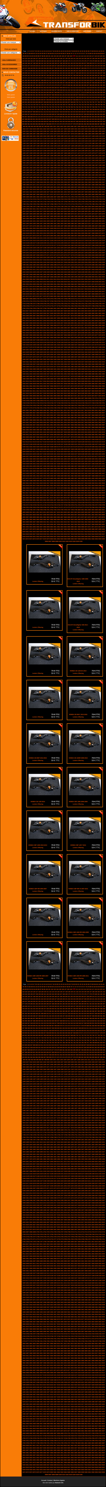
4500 (37, 480)
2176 (51, 245)
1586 (86, 184)
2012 (65, 228)
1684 (93, 194)
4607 (75, 490)
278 (26, 70)
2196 (37, 248)
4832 (24, 514)
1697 (55, 197)
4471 (103, 476)
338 (104, 73)
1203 (89, 146)
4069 (41, 437)
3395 (34, 369)
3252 (37, 354)
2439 (48, 272)
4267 (61, 456)
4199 (75, 449)
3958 (72, 425)
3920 (24, 422)
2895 (48, 318)
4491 (89, 478)
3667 (61, 396)
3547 (61, 383)
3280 (51, 357)
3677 (96, 396)
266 (77, 68)
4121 (55, 442)
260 (61, 68)
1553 (55, 182)
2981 (96, 325)
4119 (48, 442)
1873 (82, 214)
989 (104, 124)
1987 (61, 226)
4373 (96, 466)
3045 (68, 333)
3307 (61, 359)
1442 (86, 170)
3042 (58, 333)
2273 (55, 255)
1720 (51, 199)
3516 (37, 381)
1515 (89, 177)
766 (88, 107)
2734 (72, 301)
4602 (58, 490)
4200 (79, 449)
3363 (89, 364)
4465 (82, 476)
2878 (72, 315)
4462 (72, 476)
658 (47, 100)
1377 (27, 165)
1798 (72, 206)
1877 (96, 214)
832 (98, 112)
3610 (30, 391)
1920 (79, 218)
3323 (34, 362)
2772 (37, 306)
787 (61, 109)
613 (93, 95)
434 (29, 83)
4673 (55, 498)
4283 (34, 459)
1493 (96, 175)
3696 (79, 398)
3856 (51, 415)
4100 (65, 439)
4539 (89, 483)
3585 (27, 388)
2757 (68, 303)
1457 (55, 172)
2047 (103, 231)
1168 (51, 143)
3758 (44, 405)
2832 (79, 311)
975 (66, 124)
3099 (89, 337)
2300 (65, 257)
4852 (93, 514)
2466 (58, 274)
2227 (61, 250)
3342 (99, 362)
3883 (61, 417)
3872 (24, 417)
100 (47, 56)
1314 (58, 158)
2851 (61, 313)
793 (77, 109)
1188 (37, 146)
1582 (72, 184)
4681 (82, 498)
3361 (82, 364)
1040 (24, 131)
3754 (30, 405)
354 (64, 75)
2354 (86, 262)
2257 (82, 252)
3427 (61, 371)
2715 (89, 298)
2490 (58, 277)
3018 (58, 330)
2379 (89, 265)
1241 (55, 150)
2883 (89, 315)
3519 (48, 381)
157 (34, 61)
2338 (30, 262)
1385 (55, 165)
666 (69, 100)
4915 (61, 522)
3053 (96, 333)
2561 (55, 284)
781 (45, 109)
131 (47, 58)
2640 (79, 291)
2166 (99, 243)
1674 (58, 194)
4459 (61, 476)
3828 (37, 413)
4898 (86, 519)
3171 (89, 345)
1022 (44, 129)
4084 (93, 437)
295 (72, 70)
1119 (48, 138)
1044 (37, 131)
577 (80, 92)
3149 (96, 342)
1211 (34, 148)
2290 (30, 257)
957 (101, 121)
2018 (86, 228)
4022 (44, 432)
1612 (93, 187)
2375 (75, 265)
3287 (75, 357)
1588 (93, 184)
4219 (61, 451)
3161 (55, 345)
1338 (58, 160)
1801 (82, 206)
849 (61, 114)
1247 (75, 150)
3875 (34, 417)
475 (55, 85)
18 (53, 51)
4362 (58, 466)
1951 (103, 221)
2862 (99, 313)
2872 (51, 315)
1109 (96, 136)
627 (47, 97)
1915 (61, 218)
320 (55, 73)
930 (29, 121)
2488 (51, 277)
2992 (51, 328)
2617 (82, 289)
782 (47, 109)
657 (45, 100)
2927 (75, 320)
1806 (99, 206)
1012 (92, 126)
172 (74, 61)
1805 (96, 206)
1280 (24, 155)
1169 (55, 143)
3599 (75, 388)
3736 (51, 403)
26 (69, 51)
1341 (68, 160)
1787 (34, 206)
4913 (55, 522)
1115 (34, 138)
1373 (96, 163)
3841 (82, 413)
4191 (48, 449)
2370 (58, 265)
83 (96, 53)
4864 (51, 517)
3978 (58, 427)
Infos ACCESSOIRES (9, 64)
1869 (68, 214)
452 (77, 83)
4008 (79, 430)
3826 (30, 413)
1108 (93, 136)
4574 (44, 488)
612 (90, 95)
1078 (72, 133)
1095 (48, 136)
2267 (34, 255)
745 (31, 107)
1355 (34, 163)
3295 (103, 357)
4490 (86, 478)
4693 (41, 500)
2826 (58, 311)
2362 (30, 265)
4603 (61, 490)
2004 (37, 228)
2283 (89, 255)
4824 (79, 512)
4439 (75, 473)
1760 (24, 204)
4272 (79, 456)
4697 (55, 500)
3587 (34, 388)
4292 (65, 459)
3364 (93, 364)
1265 (55, 153)
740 (101, 104)
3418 (30, 371)
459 (96, 83)
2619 (89, 289)
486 (85, 85)
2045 (96, 231)
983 (88, 124)
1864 (51, 214)
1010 (85, 126)
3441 (27, 374)
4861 (41, 517)
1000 (51, 126)
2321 (55, 260)
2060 (65, 233)
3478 (72, 376)
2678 (44, 296)
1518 (99, 177)
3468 (37, 376)
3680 (24, 398)
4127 (75, 442)
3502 (72, 379)
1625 (55, 189)
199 (64, 63)
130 (45, 58)
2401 (82, 267)
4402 (30, 471)
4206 (99, 449)
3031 (103, 330)
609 (82, 95)
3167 (75, 345)
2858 (86, 313)
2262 (99, 252)
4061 (96, 434)
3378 (58, 366)
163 (50, 61)
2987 (34, 328)
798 (90, 109)
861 (93, 114)
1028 (65, 129)
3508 (93, 379)
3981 (68, 427)
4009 (82, 430)
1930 (30, 221)
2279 (75, 255)
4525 (41, 483)
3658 (30, 396)
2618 (86, 289)
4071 (48, 437)
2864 (24, 315)
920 (85, 119)
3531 (89, 381)
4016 (24, 432)
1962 (58, 223)
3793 (82, 408)
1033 (82, 129)
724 (58, 104)
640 (82, 97)
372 (29, 78)
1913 (55, 218)
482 (74, 85)
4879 (103, 517)
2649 (27, 294)
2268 (37, 255)
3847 (103, 413)
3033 (27, 333)
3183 (48, 347)
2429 (96, 269)
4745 (55, 505)
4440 (79, 473)
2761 (82, 303)
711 (23, 104)
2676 (37, 296)
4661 (96, 495)
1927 (103, 218)
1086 (99, 133)
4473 (27, 478)
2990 (44, 328)
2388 (37, 267)
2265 (27, 255)
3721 (82, 400)
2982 (99, 325)
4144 (51, 444)
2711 (75, 298)
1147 (61, 141)
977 (72, 124)
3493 (41, 379)
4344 (79, 463)
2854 (72, 313)
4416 (79, 471)
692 (55, 102)
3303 (48, 359)
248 (29, 68)
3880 (51, 417)
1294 (72, 155)
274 (98, 68)
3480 (79, 376)
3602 (86, 388)
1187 (34, 146)
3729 (27, 403)
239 (88, 66)
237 (82, 66)
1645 (41, 192)
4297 (82, 459)
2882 (86, 315)
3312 (79, 359)
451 (74, 83)
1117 (41, 138)
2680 (51, 296)
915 (72, 119)
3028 (93, 330)
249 (31, 68)
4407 (48, 471)
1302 (99, 155)
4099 (61, 439)
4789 (41, 510)
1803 (89, 206)
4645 (41, 495)
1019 (34, 129)
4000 (51, 430)
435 (31, 83)
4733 (96, 502)
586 (104, 92)
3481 (82, 376)
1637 (96, 189)
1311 (48, 158)
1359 (48, 163)
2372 (65, 265)
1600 (51, 187)
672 (85, 100)
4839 (48, 514)
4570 (30, 488)
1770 (58, 204)
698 (72, 102)
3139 (61, 342)
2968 (51, 325)
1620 (37, 189)
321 (58, 73)
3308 (65, 359)
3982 (72, 427)
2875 (61, 315)
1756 (93, 201)
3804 (37, 410)
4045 (41, 434)
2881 (82, 315)
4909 (41, 522)
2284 (93, 255)
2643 (89, 291)
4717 (41, 502)
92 (31, 56)
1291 (61, 155)
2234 (86, 250)
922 (90, 119)
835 (23, 114)
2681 (55, 296)
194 (50, 63)
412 (53, 80)
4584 (79, 488)
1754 (86, 201)
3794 (86, 408)
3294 (99, 357)
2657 (55, 294)
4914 (58, 522)
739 (98, 104)
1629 (68, 189)
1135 (103, 138)
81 (92, 53)
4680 (79, 498)
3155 (34, 345)
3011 (34, 330)
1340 (65, 160)
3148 (93, 342)
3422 (44, 371)
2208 (79, 248)
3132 (37, 342)
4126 (72, 442)
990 (24, 126)
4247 (75, 454)
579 (85, 92)
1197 (68, 146)
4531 (61, 483)
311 (31, 73)
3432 (79, 371)
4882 (30, 519)
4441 (82, 473)
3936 (79, 422)
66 (63, 53)
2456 (24, 274)
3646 (72, 393)
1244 (65, 150)
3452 (65, 374)
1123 (61, 138)
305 (98, 70)
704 (88, 102)
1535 (75, 180)
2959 (103, 323)
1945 (82, 221)
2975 (75, 325)
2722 (30, 301)
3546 (58, 383)
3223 (103, 349)
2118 (99, 238)
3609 (27, 391)
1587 (89, 184)
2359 (103, 262)
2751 (48, 303)
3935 (75, 422)
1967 (75, 223)
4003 (61, 430)
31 (78, 51)
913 (66, 119)
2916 (37, 320)
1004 (65, 126)
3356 (65, 364)
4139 (34, 444)
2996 (65, 328)
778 (37, 109)
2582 (44, 286)
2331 (89, 260)
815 (53, 112)
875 (47, 117)
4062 (99, 434)
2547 (89, 282)
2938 (30, 323)
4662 (99, 495)
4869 (68, 517)
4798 (72, 510)
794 (80, 109)
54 (40, 53)
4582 (72, 488)
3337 (82, 362)
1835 (34, 211)
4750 (72, 505)
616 (101, 95)
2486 (44, 277)
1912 (51, 218)
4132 (93, 442)
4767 (48, 507)
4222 (72, 451)
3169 (82, 345)
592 (37, 95)
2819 (34, 311)
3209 (55, 349)
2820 (37, 311)
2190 (99, 245)
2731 (61, 301)
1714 (30, 199)
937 (47, 121)
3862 (72, 415)
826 (82, 112)
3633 (27, 393)
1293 (68, 155)
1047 (48, 131)
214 (104, 63)
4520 (24, 483)
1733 (96, 199)
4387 (61, 468)
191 (42, 63)
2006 (44, 228)
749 (42, 107)
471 (45, 85)
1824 (79, 209)
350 (53, 75)
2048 (24, 233)
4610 (86, 490)
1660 (93, 192)
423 (82, 80)
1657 (82, 192)
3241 (82, 352)
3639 (48, 393)
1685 (96, 194)
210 (93, 63)
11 (40, 51)
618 (23, 97)
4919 (75, 522)
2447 (75, 272)
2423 (75, 269)
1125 (68, 138)
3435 (89, 371)
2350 (72, 262)
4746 (58, 505)
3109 (41, 340)
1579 (61, 184)
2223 (48, 250)
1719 (48, 199)
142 (77, 58)
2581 (41, 286)
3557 (96, 383)
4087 (103, 437)
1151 (75, 141)
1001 (54, 126)
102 (52, 56)
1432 (51, 170)
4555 (61, 485)
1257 (27, 153)
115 (87, 56)
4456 (51, 476)
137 (64, 58)
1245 (68, 150)
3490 (30, 379)
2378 (86, 265)
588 (26, 95)
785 (55, 109)
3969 (27, 427)
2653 (41, 294)
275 (101, 68)
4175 (75, 447)
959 (23, 124)
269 (85, 68)
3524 (65, 381)
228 (58, 66)
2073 (27, 235)
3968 (24, 427)
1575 (48, 184)
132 (50, 58)
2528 (24, 282)
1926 (99, 218)
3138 (58, 342)
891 (90, 117)
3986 (86, 427)
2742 (99, 301)
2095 (103, 235)
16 (50, 51)
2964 (37, 325)
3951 (48, 425)
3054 (99, 333)
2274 (58, 255)
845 (50, 114)
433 (26, 83)
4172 (65, 447)
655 (39, 100)
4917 (68, 522)
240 (90, 66)
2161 (82, 243)
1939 (61, 221)
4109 (96, 439)
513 (74, 87)
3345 (27, 364)
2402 (86, 267)
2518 (72, 279)
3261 (68, 354)
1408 (51, 168)
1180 (93, 143)
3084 (37, 337)
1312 (51, 158)
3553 (82, 383)
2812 (93, 308)
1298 (86, 155)
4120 (51, 442)
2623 (103, 289)
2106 (58, 238)
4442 (86, 473)
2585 (55, 286)
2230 (72, 250)
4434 (58, 473)
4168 (51, 447)
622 (34, 97)
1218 (58, 148)
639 (80, 97)
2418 (58, 269)
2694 (99, 296)
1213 (41, 148)
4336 (51, 463)
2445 (68, 272)
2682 (58, 296)
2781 (68, 306)
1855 (103, 211)
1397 (96, 165)
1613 (96, 187)
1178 (86, 143)
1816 (51, 209)
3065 (55, 335)
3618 (58, 391)
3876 (37, 417)
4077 (68, 437)
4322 (86, 461)
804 (23, 112)
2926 (72, 320)
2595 (89, 286)
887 (80, 117)
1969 (82, 223)
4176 (79, 447)
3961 (82, 425)
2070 (99, 233)
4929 (27, 524)
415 (61, 80)
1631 (75, 189)
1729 (82, 199)
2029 (41, 231)
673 (88, 100)
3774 (99, 405)
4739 (34, 505)
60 (52, 53)
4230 (99, 451)
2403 (89, 267)
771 (101, 107)
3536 (24, 383)
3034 (30, 333)
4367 (75, 466)
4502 (44, 480)
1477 (41, 175)
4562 (86, 485)
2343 (48, 262)
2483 (34, 277)
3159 (48, 345)
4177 (82, 447)
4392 (79, 468)
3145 (82, 342)
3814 (72, 410)
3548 (65, 383)
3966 (99, 425)
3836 (65, 413)
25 (67, 51)
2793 (27, 308)
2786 (86, 306)
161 (45, 61)
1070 (44, 133)
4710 (99, 500)
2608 (51, 289)
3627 (89, 391)
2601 (27, 289)
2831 (75, 311)
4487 (75, 478)
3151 (103, 342)
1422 (99, 168)
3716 (65, 400)
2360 (24, 265)
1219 (61, 148)
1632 (79, 189)
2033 (55, 231)
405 (34, 80)
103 (55, 56)
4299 (89, 459)
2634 (58, 291)
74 (79, 53)
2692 (93, 296)
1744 (51, 201)
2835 (89, 311)
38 (92, 51)
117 (93, 56)
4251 (89, 454)
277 (23, 70)
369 (104, 75)
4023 (48, 432)
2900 (65, 318)
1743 (48, 201)
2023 (103, 228)
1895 (75, 216)
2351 (75, 262)
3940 (93, 422)
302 (90, 70)
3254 (44, 354)
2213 (96, 248)
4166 (44, 447)
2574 (99, 284)
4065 (27, 437)
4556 (65, 485)
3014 (44, 330)
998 (45, 126)
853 (72, 114)
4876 (93, 517)
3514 (30, 381)
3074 (86, 335)
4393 (82, 468)
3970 (30, 427)
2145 (27, 243)
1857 (27, 214)
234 (74, 66)
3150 (99, 342)
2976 (79, 325)
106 (63, 56)
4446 (99, 473)
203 (74, 63)
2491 (61, 277)
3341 (96, 362)
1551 (48, 182)
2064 (79, 233)
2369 (55, 265)
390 (77, 78)
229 (61, 66)
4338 (58, 463)
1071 (48, 133)
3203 (34, 349)
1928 (24, 221)
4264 (51, 456)
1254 (99, 150)
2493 (68, 277)
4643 (34, 495)
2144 (24, 243)
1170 (58, 143)
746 (34, 107)
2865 (27, 315)
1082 (86, 133)
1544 (24, 182)
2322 (58, 260)
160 (42, 61)
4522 (30, 483)
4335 (48, 463)
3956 (65, 425)
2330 (86, 260)
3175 (103, 345)
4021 (41, 432)
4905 (27, 522)
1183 (103, 143)
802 (101, 109)
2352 (79, 262)
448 (66, 83)
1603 (61, 187)
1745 (55, 201)
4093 (41, 439)
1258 (30, 153)
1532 (65, 180)
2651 (34, 294)
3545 (55, 383)
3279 (48, 357)
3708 (37, 400)
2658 (58, 294)
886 (77, 117)
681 (26, 102)
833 (101, 112)
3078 (99, 335)
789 (66, 109)
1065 (27, 133)
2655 (48, 294)
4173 (68, 447)
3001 (82, 328)
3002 (86, 328)
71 (73, 53)
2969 (55, 325)
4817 (55, 512)
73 (77, 53)
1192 (51, 146)
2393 (55, 267)
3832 (51, 413)
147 (90, 58)
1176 (79, 143)
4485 (68, 478)
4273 (82, 456)
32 (80, 51)
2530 (30, 282)
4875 (89, 517)
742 (23, 107)
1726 (72, 199)
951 (85, 121)
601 (61, 95)
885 (74, 117)
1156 (93, 141)
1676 (65, 194)
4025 (55, 432)
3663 (48, 396)
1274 (86, 153)
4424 (24, 473)
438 (39, 83)
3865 (82, 415)
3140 (65, 342)
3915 (89, 420)
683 (31, 102)
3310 (72, 359)
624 (39, 97)
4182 (99, 447)
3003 (89, 328)
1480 (51, 175)
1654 (72, 192)
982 (85, 124)
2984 (24, 328)
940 (55, 121)
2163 (89, 243)
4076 (65, 437)
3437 (96, 371)
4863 (48, 517)
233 (72, 66)
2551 (103, 282)
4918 (72, 522)
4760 (24, 507)
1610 (86, 187)
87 (104, 53)
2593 (82, 286)
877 (53, 117)
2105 (55, 238)
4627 (61, 493)
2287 (103, 255)
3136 (51, 342)
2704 (51, 298)
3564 (37, 386)
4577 (55, 488)
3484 (93, 376)
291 (61, 70)
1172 (65, 143)
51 (35, 53)
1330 (30, 160)
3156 (37, 345)
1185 (27, 146)
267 (80, 68)
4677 (68, 498)
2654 (44, 294)
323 (64, 73)
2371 (61, 265)
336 (98, 73)
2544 (79, 282)
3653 (96, 393)
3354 (58, 364)
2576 (24, 286)
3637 (41, 393)
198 (61, 63)
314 (39, 73)
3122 (86, 340)
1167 (48, 143)
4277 (96, 456)
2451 (89, 272)
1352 (24, 163)
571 (64, 92)
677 (98, 100)
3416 (24, 371)
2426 (86, 269)
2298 (58, 257)
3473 (55, 376)
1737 (27, 201)
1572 (37, 184)
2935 (103, 320)
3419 (34, 371)
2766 (99, 303)
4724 (65, 502)
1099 (61, 136)
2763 (89, 303)
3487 (103, 376)
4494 (99, 478)
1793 (55, 206)
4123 (61, 442)
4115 (34, 442)
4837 (41, 514)
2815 (103, 308)
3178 (30, 347)
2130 (58, 240)
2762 (86, 303)
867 (26, 117)
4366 (72, 466)
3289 (82, 357)
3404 (65, 369)
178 (90, 61)
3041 (55, 333)
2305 (82, 257)
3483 (89, 376)
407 (39, 80)
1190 (44, 146)
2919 (48, 320)
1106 (86, 136)
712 (26, 104)
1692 (37, 197)
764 (82, 107)
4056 (79, 434)
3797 (96, 408)
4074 (58, 437)
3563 (34, 386)
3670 (72, 396)
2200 (51, 248)
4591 (103, 488)
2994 (58, 328)
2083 (61, 235)
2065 (82, 233)
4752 (79, 505)
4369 (82, 466)
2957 (96, 323)
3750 (99, 403)
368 (101, 75)
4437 (68, 473)
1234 (30, 150)
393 (85, 78)
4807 (103, 510)
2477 (96, 274)
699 (74, 102)
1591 (103, 184)
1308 (37, 158)
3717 (68, 400)
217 (29, 66)
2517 (68, 279)
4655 (75, 495)
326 (72, 73)
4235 (34, 454)
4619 (34, 493)
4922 (86, 522)
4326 (99, 461)
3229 (41, 352)
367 (98, 75)
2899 (61, 318)
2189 (96, 245)
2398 (72, 267)
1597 (41, 187)
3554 (86, 383)
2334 (99, 260)
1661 (96, 192)
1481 (55, 175)
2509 (41, 279)
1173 (68, 143)
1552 (51, 182)
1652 (65, 192)
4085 (96, 437)
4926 (99, 522)
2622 (99, 289)
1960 (51, 223)
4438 (72, 473)
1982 (44, 226)
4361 (55, 466)
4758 (99, 505)
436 (34, 83)
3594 (58, 388)
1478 (44, 175)
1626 (58, 189)
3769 (82, 405)
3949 (41, 425)
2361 (27, 265)
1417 (82, 168)
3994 (30, 430)
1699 (61, 197)
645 (96, 97)
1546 (30, 182)
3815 (75, 410)
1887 (48, 216)
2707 (61, 298)
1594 (30, 187)
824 (77, 112)
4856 (24, 517)
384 (61, 78)
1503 (48, 177)
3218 (86, 349)
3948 (37, 425)
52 (37, 53)
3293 (96, 357)
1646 (44, 192)
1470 (99, 172)
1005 (68, 126)
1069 (41, 133)
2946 (58, 323)
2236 (93, 250)
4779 (89, 507)
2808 (79, 308)
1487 (75, 175)
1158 (99, 141)
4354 (30, 466)
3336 (79, 362)
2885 (96, 315)
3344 (24, 364)
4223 (75, 451)
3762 (58, 405)
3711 (48, 400)
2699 (34, 298)
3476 (65, 376)
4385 (55, 468)
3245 (96, 352)
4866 (58, 517)
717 (39, 104)
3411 (89, 369)
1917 (68, 218)
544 (74, 90)
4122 (58, 442)
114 (85, 56)
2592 (79, 286)
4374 (99, 466)
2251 (61, 252)
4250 (86, 454)
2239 (103, 250)
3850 (30, 415)
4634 (86, 493)
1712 (24, 199)
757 (64, 107)
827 (85, 112)
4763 (34, 507)
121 (104, 56)
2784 (79, 306)
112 (79, 56)
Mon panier (87, 31)
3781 (41, 408)
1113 (27, 138)
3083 (34, 337)
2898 (58, 318)
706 (93, 102)
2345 (55, 262)
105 (60, 56)
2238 (99, 250)
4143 (48, 444)
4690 (30, 500)
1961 (55, 223)
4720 (51, 502)
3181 (41, 347)
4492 (93, 478)
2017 (82, 228)
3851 (34, 415)
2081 (55, 235)
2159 (75, 243)
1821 (68, 209)
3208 (51, 349)
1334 (44, 160)
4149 (68, 444)
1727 (75, 199)
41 (98, 51)
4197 (68, 449)
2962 (30, 325)
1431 (48, 170)
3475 (61, 376)
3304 (51, 359)
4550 (44, 485)
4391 (75, 468)
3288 (79, 357)
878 (55, 117)
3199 (103, 347)
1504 (51, 177)
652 (31, 100)
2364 (37, 265)
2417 (55, 269)
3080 (24, 337)
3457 (82, 374)
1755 (89, 201)
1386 (58, 165)
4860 (37, 517)
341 (29, 75)
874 (45, 117)
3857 (55, 415)
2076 (37, 235)
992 (29, 126)
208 (88, 63)
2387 (34, 267)
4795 (61, 510)
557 (26, 92)
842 (42, 114)
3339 (89, 362)
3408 (79, 369)
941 (58, 121)
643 (90, 97)
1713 (27, 199)
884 (72, 117)
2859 (89, 313)
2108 (65, 238)
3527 (75, 381)
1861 (41, 214)
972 (58, 124)
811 (42, 112)
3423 (48, 371)
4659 (89, 495)
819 (64, 112)
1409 (55, 168)
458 (93, 83)
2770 (30, 306)
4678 (72, 498)
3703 (103, 398)
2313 (27, 260)
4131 (89, 442)
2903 (75, 318)
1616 (24, 189)
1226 (86, 148)
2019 (89, 228)
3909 (68, 420)
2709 (68, 298)
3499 (61, 379)
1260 (37, 153)
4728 (79, 502)
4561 (82, 485)
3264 (79, 354)
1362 (58, 163)
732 (80, 104)
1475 (34, 175)
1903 (103, 216)
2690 (86, 296)
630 (55, 97)
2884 (93, 315)
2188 (93, 245)
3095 (75, 337)
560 (34, 92)
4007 (75, 430)
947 (74, 121)
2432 (24, 272)
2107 (61, 238)
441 (47, 83)
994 (35, 126)
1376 (24, 165)
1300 (93, 155)
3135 (48, 342)
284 (42, 70)
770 (98, 107)
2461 (41, 274)
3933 (68, 422)
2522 (86, 279)
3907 (61, 420)
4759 (103, 505)
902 (37, 119)
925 (98, 119)
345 (39, 75)
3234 (58, 352)
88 (23, 56)
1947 (89, 221)
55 (42, 53)
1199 (75, 146)
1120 (51, 138)
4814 (44, 512)
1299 (89, 155)
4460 (65, 476)
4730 (86, 502)
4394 (86, 468)
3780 (37, 408)
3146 (86, 342)
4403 (34, 471)
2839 (103, 311)
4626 (58, 493)
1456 (51, 172)
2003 (34, 228)
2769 (27, 306)
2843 (34, 313)
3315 (89, 359)
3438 (99, 371)
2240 (24, 252)
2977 (82, 325)
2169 (27, 245)
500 (39, 87)
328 (77, 73)
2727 (48, 301)
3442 (30, 374)
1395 (89, 165)
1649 (55, 192)
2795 (34, 308)
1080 (79, 133)
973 (61, 124)
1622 (44, 189)
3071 (75, 335)
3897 (27, 420)
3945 (27, 425)
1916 (65, 218)
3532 (93, 381)
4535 (75, 483)
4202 (86, 449)
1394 (86, 165)
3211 (61, 349)
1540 (93, 180)
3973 (41, 427)
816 (55, 112)
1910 (44, 218)
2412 (37, 269)
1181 (96, 143)
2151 (48, 243)
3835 (61, 413)
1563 (89, 182)
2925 (68, 320)
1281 (27, 155)
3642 (58, 393)
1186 (30, 146)
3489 (27, 379)
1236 (37, 150)
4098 (58, 439)
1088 (24, 136)
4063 (103, 434)
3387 (89, 366)
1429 (41, 170)
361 (82, 75)
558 (29, 92)
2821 (41, 311)
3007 (103, 328)
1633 (82, 189)
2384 (24, 267)
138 (66, 58)
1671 (48, 194)
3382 (72, 366)
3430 (72, 371)
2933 (96, 320)
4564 (93, 485)
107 (65, 56)
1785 (27, 206)
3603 (89, 388)
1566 (99, 182)
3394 (30, 369)
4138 (30, 444)
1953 (27, 223)
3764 (65, 405)
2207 (75, 248)
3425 (55, 371)
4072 (51, 437)
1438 (72, 170)
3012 (37, 330)
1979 (34, 226)
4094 (44, 439)
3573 (68, 386)
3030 (99, 330)
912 (64, 119)
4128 (79, 442)
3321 (27, 362)
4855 (103, 514)
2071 (103, 233)
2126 (44, 240)
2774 (44, 306)
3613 (41, 391)
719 (45, 104)
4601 (55, 490)
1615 (103, 187)
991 (27, 126)
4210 (30, 451)
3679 (103, 396)
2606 (44, 289)
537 (55, 90)
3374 (44, 366)
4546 (30, 485)
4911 (48, 522)
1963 (61, 223)
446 (61, 83)
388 (72, 78)
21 (59, 51)
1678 (72, 194)
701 (80, 102)
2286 (99, 255)
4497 (27, 480)
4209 (27, 451)
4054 (72, 434)
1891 (61, 216)
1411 (61, 168)
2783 (75, 306)
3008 (24, 330)
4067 (34, 437)
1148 (65, 141)
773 (23, 109)
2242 (30, 252)
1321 (82, 158)
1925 (96, 218)
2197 (41, 248)
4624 (51, 493)
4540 (93, 483)
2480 (24, 277)
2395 (61, 267)
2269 (41, 255)
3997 (41, 430)
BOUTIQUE (43, 31)
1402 (30, 168)
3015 (48, 330)
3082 (30, 337)
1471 (103, 172)
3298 (30, 359)
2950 (72, 323)
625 (42, 97)
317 (47, 73)
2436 (37, 272)
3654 (99, 393)
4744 (51, 505)
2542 (72, 282)
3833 (55, 413)
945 (69, 121)
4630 (72, 493)
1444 (93, 170)
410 (47, 80)
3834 (58, 413)
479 (66, 85)
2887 (103, 315)
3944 (24, 425)
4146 (58, 444)
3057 (27, 335)
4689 (27, 500)
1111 (103, 136)
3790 (72, 408)
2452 (93, 272)
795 (82, 109)
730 (74, 104)
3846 (99, 413)
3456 (79, 374)
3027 (89, 330)
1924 (93, 218)
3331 (61, 362)
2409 (27, 269)
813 (47, 112)
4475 (34, 478)
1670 (44, 194)
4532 (65, 483)
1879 (103, 214)
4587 (89, 488)
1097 (55, 136)
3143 (75, 342)
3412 (93, 369)
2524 (93, 279)
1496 (24, 177)
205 (80, 63)
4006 (72, 430)
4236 (37, 454)
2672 (24, 296)
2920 (51, 320)
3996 (37, 430)
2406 (99, 267)
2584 (51, 286)
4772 (65, 507)
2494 (72, 277)
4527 (48, 483)
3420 (37, 371)
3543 (48, 383)
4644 (37, 495)
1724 (65, 199)
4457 (55, 476)
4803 (89, 510)
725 (61, 104)
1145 (55, 141)
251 (37, 68)
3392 (24, 369)
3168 (79, 345)
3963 (89, 425)
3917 (96, 420)
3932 (65, 422)
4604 (65, 490)
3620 (65, 391)
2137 (82, 240)
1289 (55, 155)
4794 (58, 510)
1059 (89, 131)
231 (66, 66)
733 (82, 104)
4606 (72, 490)
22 (61, 51)
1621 (41, 189)
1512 (79, 177)
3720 (79, 400)
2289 (27, 257)
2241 (27, 252)
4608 (79, 490)
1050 (58, 131)
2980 (93, 325)
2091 (89, 235)
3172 (93, 345)
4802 (86, 510)
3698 (86, 398)
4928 (24, 524)
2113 (82, 238)
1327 (103, 158)
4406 (44, 471)
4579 (61, 488)
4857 (27, 517)
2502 (99, 277)
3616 (51, 391)
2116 (93, 238)
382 (55, 78)
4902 (99, 519)
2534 (44, 282)
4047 (48, 434)
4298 (86, 459)
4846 (72, 514)
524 (104, 87)
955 (96, 121)
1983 (48, 226)
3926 (44, 422)
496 (29, 87)
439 (42, 83)
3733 (41, 403)
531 (39, 90)
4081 (82, 437)
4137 (27, 444)
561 (37, 92)
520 (93, 87)
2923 (61, 320)
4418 (86, 471)
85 (100, 53)
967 (45, 124)
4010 (86, 430)
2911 (103, 318)
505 (53, 87)
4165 (41, 447)
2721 (27, 301)
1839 (48, 211)
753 (53, 107)
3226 (30, 352)
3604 (93, 388)
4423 (103, 471)
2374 (72, 265)
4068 (37, 437)
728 (69, 104)
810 (39, 112)
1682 (86, 194)
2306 (86, 257)
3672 (79, 396)
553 (98, 90)
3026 (86, 330)
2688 (79, 296)
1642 (30, 192)
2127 (48, 240)
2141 (96, 240)
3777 (27, 408)
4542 (99, 483)
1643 (34, 192)
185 (26, 63)
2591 (75, 286)
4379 (34, 468)
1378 (30, 165)
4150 (72, 444)
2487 (48, 277)
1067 (34, 133)
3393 (27, 369)
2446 (72, 272)
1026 (58, 129)
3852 (37, 415)
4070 (44, 437)
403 (29, 80)
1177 (82, 143)
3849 (27, 415)
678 (101, 100)
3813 (68, 410)
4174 (72, 447)
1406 (44, 168)
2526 (99, 279)
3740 (65, 403)
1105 (82, 136)
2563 (61, 284)
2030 (44, 231)
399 (101, 78)
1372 (93, 163)
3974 (44, 427)
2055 (48, 233)
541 (66, 90)
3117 (68, 340)
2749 (41, 303)
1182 (99, 143)
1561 (82, 182)
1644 (37, 192)
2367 (48, 265)
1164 (37, 143)
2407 (103, 267)
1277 (96, 153)
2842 (30, 313)
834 (104, 112)
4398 (99, 468)
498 (34, 87)
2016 (79, 228)
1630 (72, 189)
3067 (61, 335)
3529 (82, 381)
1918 (72, 218)
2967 (48, 325)
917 (77, 119)
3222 (99, 349)
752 (50, 107)
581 (90, 92)
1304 (24, 158)
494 (23, 87)
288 (53, 70)
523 (101, 87)
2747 (34, 303)
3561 (27, 386)
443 (53, 83)
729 (72, 104)
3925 (41, 422)
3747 (89, 403)
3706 (30, 400)
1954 (30, 223)
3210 (58, 349)
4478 (44, 478)
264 (72, 68)
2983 (103, 325)
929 (26, 121)
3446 (44, 374)
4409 (55, 471)
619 (26, 97)
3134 (44, 342)
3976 (51, 427)
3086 (44, 337)
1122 (58, 138)
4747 (61, 505)
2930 (86, 320)
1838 (44, 211)
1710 (99, 197)
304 (96, 70)
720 (47, 104)
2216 (24, 250)
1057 (82, 131)
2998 (72, 328)
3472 (51, 376)
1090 (30, 136)
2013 (68, 228)
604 (69, 95)
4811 (34, 512)
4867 (61, 517)
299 (82, 70)
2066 (86, 233)
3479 (75, 376)
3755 (34, 405)
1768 (51, 204)
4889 (55, 519)
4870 (72, 517)
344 (37, 75)
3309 (68, 359)
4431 (48, 473)
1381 (41, 165)
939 (53, 121)
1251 (89, 150)
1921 (82, 218)
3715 (61, 400)
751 (47, 107)
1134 (99, 138)
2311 (103, 257)
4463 (75, 476)
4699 (61, 500)
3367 (103, 364)
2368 (51, 265)
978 (74, 124)
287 (50, 70)
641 (85, 97)
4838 (44, 514)
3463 (103, 374)
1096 (51, 136)
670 (80, 100)
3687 (48, 398)
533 (45, 90)
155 (29, 61)
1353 (27, 163)
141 (74, 58)
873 (42, 117)
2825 (55, 311)
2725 (41, 301)
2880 (79, 315)
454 (82, 83)
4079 (75, 437)
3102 (99, 337)
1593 (27, 187)
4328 (24, 463)
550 (90, 90)
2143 (103, 240)
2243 (34, 252)
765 (85, 107)
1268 (65, 153)
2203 (61, 248)
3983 (75, 427)
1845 (68, 211)
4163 (34, 447)
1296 (79, 155)
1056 (79, 131)
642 (88, 97)
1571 (34, 184)
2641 (82, 291)
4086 (99, 437)
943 (64, 121)
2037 (68, 231)
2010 (58, 228)
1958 (44, 223)
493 (104, 85)
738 (96, 104)
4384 (51, 468)
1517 (96, 177)
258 (55, 68)
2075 (34, 235)
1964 (65, 223)
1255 (103, 150)
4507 (61, 480)
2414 (44, 269)
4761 (27, 507)
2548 (93, 282)
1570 (30, 184)
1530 (58, 180)
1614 (99, 187)
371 (26, 78)
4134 (99, 442)
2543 (75, 282)
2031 (48, 231)
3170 (86, 345)
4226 (86, 451)
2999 (75, 328)
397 (96, 78)
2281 (82, 255)
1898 (86, 216)
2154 (58, 243)
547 (82, 90)
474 (53, 85)
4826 (86, 512)
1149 (68, 141)
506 (55, 87)
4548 (37, 485)
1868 (65, 214)
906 (47, 119)
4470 (99, 476)
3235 (61, 352)
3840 (79, 413)
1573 (41, 184)
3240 (79, 352)
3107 (34, 340)
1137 (27, 141)
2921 (55, 320)
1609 (82, 187)
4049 (55, 434)
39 (94, 51)
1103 (75, 136)
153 (23, 61)
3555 (89, 383)
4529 (55, 483)
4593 (27, 490)
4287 (48, 459)
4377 (27, 468)
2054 (44, 233)
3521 (55, 381)
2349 (68, 262)
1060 (93, 131)
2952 (79, 323)
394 (88, 78)
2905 (82, 318)
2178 (58, 245)
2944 (51, 323)
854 (74, 114)
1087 (103, 133)
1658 (86, 192)
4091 (34, 439)
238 (85, 66)
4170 (58, 447)
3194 (86, 347)
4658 (86, 495)
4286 (44, 459)
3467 (34, 376)
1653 (68, 192)
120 (101, 56)
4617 (27, 493)
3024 (79, 330)
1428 (37, 170)
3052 (93, 333)
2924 (65, 320)
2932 (93, 320)
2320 (51, 260)
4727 (75, 502)
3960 (79, 425)
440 (45, 83)
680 (23, 102)
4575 (48, 488)
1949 (96, 221)
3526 (72, 381)
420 (74, 80)
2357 (96, 262)
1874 (86, 214)
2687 (75, 296)
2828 (65, 311)
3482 (86, 376)
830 (93, 112)
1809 (27, 209)
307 (104, 70)
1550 (44, 182)
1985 (55, 226)
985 (93, 124)
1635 (89, 189)
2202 (58, 248)
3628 (93, 391)
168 (64, 61)
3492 (37, 379)
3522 (58, 381)
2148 (37, 243)
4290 (58, 459)
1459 (61, 172)
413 (55, 80)
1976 (24, 226)
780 (42, 109)
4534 (72, 483)
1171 (61, 143)
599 (55, 95)
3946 (30, 425)
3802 (30, 410)
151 (101, 58)
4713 (27, 502)
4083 (89, 437)
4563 (89, 485)
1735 (103, 199)
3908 (65, 420)
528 (31, 90)
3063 (48, 335)
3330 (58, 362)
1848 (79, 211)
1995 (89, 226)
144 (82, 58)
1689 (27, 197)
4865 (55, 517)
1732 (93, 199)
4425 (27, 473)
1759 (103, 201)
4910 (44, 522)
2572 (93, 284)
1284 (37, 155)
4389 (68, 468)
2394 (58, 267)
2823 (48, 311)
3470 (44, 376)
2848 (51, 313)
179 (93, 61)
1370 (86, 163)
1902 (99, 216)
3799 (103, 408)
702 (82, 102)
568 (55, 92)
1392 (79, 165)
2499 (89, 277)
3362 (86, 364)
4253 (96, 454)
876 (50, 117)
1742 (44, 201)
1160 (24, 143)
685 (37, 102)
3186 (58, 347)
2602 (30, 289)
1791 (48, 206)
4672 (51, 498)
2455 (103, 272)
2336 (24, 262)
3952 (51, 425)
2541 (68, 282)
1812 (37, 209)
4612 (93, 490)
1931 (34, 221)
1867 (61, 214)
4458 (58, 476)
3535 (103, 381)
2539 (61, 282)
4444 (93, 473)
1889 (55, 216)
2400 (79, 267)
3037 (41, 333)
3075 (89, 335)
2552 (24, 284)
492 (101, 85)
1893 (68, 216)
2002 (30, 228)
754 (55, 107)
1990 (72, 226)
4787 (34, 510)
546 (80, 90)
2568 (79, 284)
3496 (51, 379)
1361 (55, 163)
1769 (55, 204)
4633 (82, 493)
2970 (58, 325)
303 (93, 70)
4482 (58, 478)
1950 (99, 221)
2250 (58, 252)
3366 (99, 364)
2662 (72, 294)
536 (53, 90)
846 (53, 114)
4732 (93, 502)
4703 (75, 500)
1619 (34, 189)
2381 (96, 265)
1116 (37, 138)
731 (77, 104)
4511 (75, 480)
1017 (27, 129)
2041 (82, 231)
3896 (24, 420)
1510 (72, 177)
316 (45, 73)
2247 (48, 252)
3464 (24, 376)
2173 (41, 245)
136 (61, 58)
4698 (58, 500)
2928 (79, 320)
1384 (51, 165)
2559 (48, 284)
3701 (96, 398)
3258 (58, 354)
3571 (61, 386)
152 (104, 58)
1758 (99, 201)
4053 (68, 434)
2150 (44, 243)
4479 (48, 478)
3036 (37, 333)
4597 (41, 490)
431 (104, 80)
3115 (61, 340)
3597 (68, 388)
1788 (37, 206)
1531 (61, 180)
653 (34, 100)
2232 (79, 250)
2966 (44, 325)
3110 (44, 340)
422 (80, 80)
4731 (89, 502)
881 (64, 117)
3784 (51, 408)
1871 (75, 214)
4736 (24, 505)
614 (96, 95)
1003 (61, 126)
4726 (72, 502)
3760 (51, 405)
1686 (99, 194)
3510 (99, 379)
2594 (86, 286)
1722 (58, 199)
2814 (99, 308)
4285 (41, 459)
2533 (41, 282)
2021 (96, 228)
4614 (99, 490)
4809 (27, 512)
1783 (103, 204)
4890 (58, 519)
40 (96, 51)
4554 (58, 485)
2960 (24, 325)
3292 (93, 357)
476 (58, 85)
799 (93, 109)
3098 (86, 337)
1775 (75, 204)
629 (53, 97)
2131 (61, 240)
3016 (51, 330)
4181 (96, 447)
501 (42, 87)
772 (104, 107)
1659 (89, 192)
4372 (93, 466)
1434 (58, 170)
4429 (41, 473)
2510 (44, 279)
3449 (55, 374)
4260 (37, 456)
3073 (82, 335)
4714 (30, 502)
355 (66, 75)
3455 (75, 374)
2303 (75, 257)
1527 (48, 180)
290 (58, 70)
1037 (96, 129)
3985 (82, 427)
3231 (48, 352)
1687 (103, 194)
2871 (48, 315)
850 (64, 114)
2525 (96, 279)
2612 (65, 289)
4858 (30, 517)
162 (47, 61)
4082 (86, 437)
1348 (93, 160)
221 (39, 66)
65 (61, 53)
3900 (37, 420)
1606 (72, 187)
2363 (34, 265)
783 (50, 109)
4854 (99, 514)
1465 (82, 172)
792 (74, 109)
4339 (61, 463)
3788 (65, 408)
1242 (58, 150)
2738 (86, 301)
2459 (34, 274)
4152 (79, 444)
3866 (86, 415)
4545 (27, 485)
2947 (61, 323)
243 (98, 66)
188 (34, 63)
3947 (34, 425)
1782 (99, 204)
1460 (65, 172)
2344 (51, 262)
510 (66, 87)
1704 (79, 197)
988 (101, 124)
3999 (48, 430)
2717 (96, 298)
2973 (68, 325)
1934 (44, 221)
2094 (99, 235)
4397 (96, 468)
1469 (96, 172)
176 (85, 61)
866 (23, 117)
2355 (89, 262)
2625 (27, 291)
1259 (34, 153)
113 (82, 56)
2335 (103, 260)
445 (58, 83)
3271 (103, 354)
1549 (41, 182)
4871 (75, 517)
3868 (93, 415)
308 (23, 73)
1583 (75, 184)
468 (37, 85)
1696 (51, 197)
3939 (89, 422)
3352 (51, 364)
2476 (93, 274)
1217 (55, 148)
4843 (61, 514)
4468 (93, 476)
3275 (34, 357)
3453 (68, 374)
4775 (75, 507)
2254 (72, 252)
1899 (89, 216)
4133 (96, 442)
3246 (99, 352)
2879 (75, 315)
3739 (61, 403)
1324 (93, 158)
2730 (58, 301)
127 (37, 58)
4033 (82, 432)
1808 (24, 209)
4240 (51, 454)
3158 (44, 345)
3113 (55, 340)
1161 (27, 143)
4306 (30, 461)
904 (42, 119)
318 (50, 73)
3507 (89, 379)
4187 (34, 449)
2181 (68, 245)
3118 (72, 340)
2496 (79, 277)
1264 (51, 153)
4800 (79, 510)
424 (85, 80)
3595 (61, 388)
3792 (79, 408)
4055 (75, 434)
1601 (55, 187)
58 (48, 53)
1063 (103, 131)
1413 (68, 168)
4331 (34, 463)
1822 (72, 209)
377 (42, 78)
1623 (48, 189)
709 (101, 102)
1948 (93, 221)
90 (27, 56)
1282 (30, 155)
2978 (86, 325)
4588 (93, 488)
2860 (93, 313)
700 (77, 102)
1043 (34, 131)
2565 (68, 284)
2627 (34, 291)
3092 (65, 337)
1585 (82, 184)
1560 (79, 182)
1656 (79, 192)
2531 (34, 282)
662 (58, 100)
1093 (41, 136)
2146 (30, 243)
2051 (34, 233)
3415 (103, 369)
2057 (55, 233)
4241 (55, 454)
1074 (58, 133)
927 (104, 119)
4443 (89, 473)
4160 (24, 447)
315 (42, 73)
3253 (41, 354)
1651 (61, 192)
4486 (72, 478)
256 (50, 68)
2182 (72, 245)
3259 (61, 354)
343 (34, 75)
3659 (34, 396)
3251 (34, 354)
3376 (51, 366)
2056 (51, 233)
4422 (99, 471)
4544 (24, 485)
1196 (65, 146)
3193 (82, 347)
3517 (41, 381)
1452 (37, 172)
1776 (79, 204)
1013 (96, 126)
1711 (103, 197)
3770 (86, 405)
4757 (96, 505)
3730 (30, 403)
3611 (34, 391)
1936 (51, 221)
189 (37, 63)
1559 (75, 182)
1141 (41, 141)
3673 (82, 396)
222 (42, 66)
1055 (75, 131)
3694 (72, 398)
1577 (55, 184)
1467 (89, 172)
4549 (41, 485)
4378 (30, 468)
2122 (30, 240)
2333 (96, 260)
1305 (27, 158)
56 (44, 53)
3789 (68, 408)
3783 (48, 408)
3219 (89, 349)
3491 (34, 379)
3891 (89, 417)
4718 (44, 502)
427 (93, 80)
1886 (44, 216)
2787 (89, 306)
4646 (44, 495)
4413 (68, 471)
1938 (58, 221)
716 (37, 104)
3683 (34, 398)
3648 (79, 393)
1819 (61, 209)
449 (69, 83)
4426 (30, 473)
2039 (75, 231)
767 (90, 107)
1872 (79, 214)
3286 (72, 357)
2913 (27, 320)
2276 (65, 255)
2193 (27, 248)
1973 (96, 223)
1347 (89, 160)
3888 (79, 417)
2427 (89, 269)
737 (93, 104)
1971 (89, 223)
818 (61, 112)
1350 (99, 160)
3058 (30, 335)
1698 (58, 197)
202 (72, 63)
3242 (86, 352)
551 (93, 90)
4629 (68, 493)
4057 (82, 434)
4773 (68, 507)
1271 (75, 153)
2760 (79, 303)
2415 (48, 269)
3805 (41, 410)
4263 (48, 456)
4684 (93, 498)
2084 (65, 235)
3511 (103, 379)
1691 (34, 197)
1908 (37, 218)
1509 (68, 177)
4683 (89, 498)
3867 (89, 415)
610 (85, 95)
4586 (86, 488)
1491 (89, 175)
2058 (58, 233)
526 (26, 90)
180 (96, 61)
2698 (30, 298)
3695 (75, 398)
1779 (89, 204)
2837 (96, 311)
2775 (48, 306)
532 (42, 90)
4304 (24, 461)
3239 (75, 352)
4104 (79, 439)
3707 (34, 400)
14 (46, 51)
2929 (82, 320)
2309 (96, 257)
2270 (44, 255)
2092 (93, 235)
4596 (37, 490)
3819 (89, 410)
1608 (79, 187)
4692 (37, 500)
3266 (86, 354)
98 (42, 56)
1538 (86, 180)
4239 (48, 454)
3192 (79, 347)
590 (31, 95)
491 (98, 85)
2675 (34, 296)
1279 (103, 153)
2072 (24, 235)
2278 (72, 255)
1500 (37, 177)
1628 (65, 189)
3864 (79, 415)
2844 (37, 313)
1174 (72, 143)
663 (61, 100)
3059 (34, 335)
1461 (68, 172)
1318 (72, 158)
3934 (72, 422)
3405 (68, 369)
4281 (27, 459)
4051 (61, 434)
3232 (51, 352)
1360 (51, 163)
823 (74, 112)
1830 (99, 209)
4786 (30, 510)
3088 (51, 337)
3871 (103, 415)
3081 (27, 337)
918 (80, 119)
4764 (37, 507)
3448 (51, 374)
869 (31, 117)
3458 (86, 374)
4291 (61, 459)
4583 (75, 488)
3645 (68, 393)
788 (64, 109)
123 (26, 58)
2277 (68, 255)
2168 (24, 245)
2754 (58, 303)
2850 (58, 313)
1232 (24, 150)
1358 (44, 163)
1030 (72, 129)
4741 (41, 505)
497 (31, 87)
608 (80, 95)
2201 (55, 248)
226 (53, 66)
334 (93, 73)
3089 (55, 337)
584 (98, 92)
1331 (34, 160)
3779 (34, 408)
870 (34, 117)
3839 (75, 413)
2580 (37, 286)
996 (40, 126)
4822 (72, 512)
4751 (75, 505)
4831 (103, 512)
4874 (86, 517)
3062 (44, 335)
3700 (93, 398)
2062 (72, 233)
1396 (93, 165)
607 (77, 95)
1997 (96, 226)
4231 (103, 451)
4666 (30, 498)
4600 (51, 490)
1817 (55, 209)
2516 (65, 279)
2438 (44, 272)
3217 (82, 349)
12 (42, 51)
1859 (34, 214)
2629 (41, 291)
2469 (68, 274)
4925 (96, 522)
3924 (37, 422)
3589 (41, 388)
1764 (37, 204)
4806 (99, 510)
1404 (37, 168)
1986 (58, 226)
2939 (34, 323)
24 (65, 51)
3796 (93, 408)
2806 (72, 308)
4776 (79, 507)
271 (90, 68)
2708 (65, 298)
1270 (72, 153)
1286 (44, 155)
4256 (24, 456)
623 (37, 97)
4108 (93, 439)
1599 (48, 187)
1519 (103, 177)
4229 (96, 451)
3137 (55, 342)
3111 (48, 340)
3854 (44, 415)
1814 (44, 209)
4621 (41, 493)
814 (50, 112)
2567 (75, 284)
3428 (65, 371)
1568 (24, 184)
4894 (72, 519)
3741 (68, 403)
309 (26, 73)
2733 (68, 301)
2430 (99, 269)
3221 (96, 349)
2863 (103, 313)
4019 (34, 432)
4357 (41, 466)
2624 (24, 291)
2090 (86, 235)
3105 (27, 340)
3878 (44, 417)
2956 (93, 323)
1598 (44, 187)
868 (29, 117)
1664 (24, 194)
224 (47, 66)
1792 (51, 206)
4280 (24, 459)
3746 (86, 403)
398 (98, 78)
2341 (41, 262)
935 (42, 121)
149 (96, 58)
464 (26, 85)
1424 (24, 170)
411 (50, 80)
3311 (75, 359)
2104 (51, 238)
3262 (72, 354)
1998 (99, 226)
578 (82, 92)
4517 (96, 480)
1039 (103, 129)
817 (58, 112)
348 (47, 75)
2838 (99, 311)
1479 (48, 175)
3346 (30, 364)
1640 (24, 192)
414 (58, 80)
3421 (41, 371)
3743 (75, 403)
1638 (99, 189)
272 (93, 68)
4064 (24, 437)
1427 (34, 170)
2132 (65, 240)
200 (66, 63)
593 (39, 95)
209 (90, 63)
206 (82, 63)
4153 (82, 444)
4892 (65, 519)
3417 (27, 371)
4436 (65, 473)
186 (29, 63)
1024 (51, 129)
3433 (82, 371)
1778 (86, 204)
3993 (27, 430)
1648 (51, 192)
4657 (82, 495)
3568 (51, 386)
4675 (61, 498)
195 (53, 63)
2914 (30, 320)
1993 (82, 226)
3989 (96, 427)
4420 (93, 471)
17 (52, 51)
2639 (75, 291)
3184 (51, 347)
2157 (68, 243)
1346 (86, 160)
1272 (79, 153)
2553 (27, 284)
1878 (99, 214)
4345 (82, 463)
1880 (24, 216)
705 (90, 102)
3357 (68, 364)
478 (64, 85)
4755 (89, 505)
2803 (61, 308)
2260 (93, 252)
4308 (37, 461)
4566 (99, 485)
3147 (89, 342)
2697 (27, 298)
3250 (30, 354)
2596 (93, 286)
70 (71, 53)
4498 (30, 480)
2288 (24, 257)
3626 (86, 391)
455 (85, 83)
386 (66, 78)
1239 (48, 150)
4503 (48, 480)
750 (45, 107)
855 (77, 114)
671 (82, 100)
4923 (89, 522)
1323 (89, 158)
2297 (55, 257)
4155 (89, 444)
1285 (41, 155)
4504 (51, 480)
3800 (24, 410)
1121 (55, 138)
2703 (48, 298)
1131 (89, 138)
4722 (58, 502)
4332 (37, 463)
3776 (24, 408)
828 (88, 112)
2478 (99, 274)
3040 (51, 333)
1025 (55, 129)
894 (98, 117)
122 (23, 58)
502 (45, 87)
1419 (89, 168)
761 (74, 107)
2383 (103, 265)
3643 (61, 393)
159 (39, 61)
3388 (93, 366)
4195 (61, 449)
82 (94, 53)
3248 (24, 354)
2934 (99, 320)
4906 (30, 522)
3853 (41, 415)
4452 (37, 476)
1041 (27, 131)
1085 (96, 133)
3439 (103, 371)
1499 (34, 177)
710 (104, 102)
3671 (75, 396)
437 (37, 83)
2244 (37, 252)
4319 (75, 461)
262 (66, 68)
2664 (79, 294)
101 (49, 56)
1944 (79, 221)
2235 (89, 250)
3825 (27, 413)
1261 (41, 153)
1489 (82, 175)
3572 (65, 386)
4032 (79, 432)
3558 (99, 383)
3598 (72, 388)
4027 (61, 432)
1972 (93, 223)
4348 (93, 463)
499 (37, 87)
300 (85, 70)
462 (104, 83)
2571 (89, 284)
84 (98, 53)
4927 (103, 522)
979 (77, 124)
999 (48, 126)
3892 (93, 417)
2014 (72, 228)
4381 (41, 468)
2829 (68, 311)
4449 (27, 476)
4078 (72, 437)
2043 (89, 231)
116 (90, 56)
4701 (68, 500)
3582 (99, 386)
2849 (55, 313)
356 (69, 75)
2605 (41, 289)
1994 (86, 226)
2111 (75, 238)
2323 (61, 260)
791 (72, 109)
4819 (61, 512)
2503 (103, 277)
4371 (89, 466)
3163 (61, 345)
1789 (41, 206)
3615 (48, 391)
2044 (93, 231)
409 (45, 80)
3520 (51, 381)
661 (55, 100)
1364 (65, 163)
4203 (89, 449)
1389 (68, 165)
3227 (34, 352)
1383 (48, 165)
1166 (44, 143)
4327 (103, 461)
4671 (48, 498)
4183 (103, 447)
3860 (65, 415)
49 (31, 53)
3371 (34, 366)
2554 (30, 284)
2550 (99, 282)
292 (64, 70)
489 (93, 85)
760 (72, 107)
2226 (58, 250)
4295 (75, 459)
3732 (37, 403)
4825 (82, 512)
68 (67, 53)
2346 (58, 262)
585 (101, 92)
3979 (61, 427)
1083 (89, 133)
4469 (96, 476)
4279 (103, 456)
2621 (96, 289)
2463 (48, 274)
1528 (51, 180)
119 (98, 56)
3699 (89, 398)
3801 (27, 410)
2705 (55, 298)
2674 (30, 296)
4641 (27, 495)
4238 (44, 454)
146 (88, 58)
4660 (93, 495)
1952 (24, 223)
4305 (27, 461)
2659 (61, 294)
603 (66, 95)
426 (90, 80)
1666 (30, 194)
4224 (79, 451)
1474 (30, 175)
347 (45, 75)
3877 (41, 417)
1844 (65, 211)
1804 (93, 206)
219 (34, 66)
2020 (93, 228)
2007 (48, 228)
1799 (75, 206)
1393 (82, 165)
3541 (41, 383)
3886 (72, 417)
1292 (65, 155)
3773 (96, 405)
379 (47, 78)
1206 (99, 146)
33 (82, 51)
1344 (79, 160)
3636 (37, 393)
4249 (82, 454)
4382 (44, 468)
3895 (103, 417)
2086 (72, 235)
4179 (89, 447)
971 (55, 124)
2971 (61, 325)
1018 (30, 129)
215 (23, 66)
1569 (27, 184)
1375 (103, 163)
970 (53, 124)
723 (55, 104)
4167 (48, 447)
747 (37, 107)
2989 (41, 328)
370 (23, 78)
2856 (79, 313)
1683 (89, 194)
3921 (27, 422)
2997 (68, 328)
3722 (86, 400)
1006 (71, 126)
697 (69, 102)
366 (96, 75)
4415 (75, 471)
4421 (96, 471)
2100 (37, 238)
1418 (86, 168)
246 (23, 68)
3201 (27, 349)
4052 (65, 434)
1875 (89, 214)
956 (98, 121)
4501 (41, 480)
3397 (41, 369)
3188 (65, 347)
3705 (27, 400)
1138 (30, 141)
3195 (89, 347)
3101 (96, 337)
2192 (24, 248)
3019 (61, 330)
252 (39, 68)
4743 (48, 505)
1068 (37, 133)
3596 (65, 388)
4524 (37, 483)
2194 (30, 248)
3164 (65, 345)
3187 (61, 347)
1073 (55, 133)
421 (77, 80)
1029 (68, 129)
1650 (58, 192)
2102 (44, 238)
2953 (82, 323)
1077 (68, 133)
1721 (55, 199)
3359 (75, 364)
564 (45, 92)
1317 (68, 158)
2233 (82, 250)
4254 (99, 454)
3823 (103, 410)
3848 (24, 415)
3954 (58, 425)
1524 (37, 180)
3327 (48, 362)
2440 (51, 272)
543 (72, 90)
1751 (75, 201)
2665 (82, 294)
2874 (58, 315)
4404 (37, 471)
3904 (51, 420)
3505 (82, 379)
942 (61, 121)
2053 (41, 233)
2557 (41, 284)
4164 (37, 447)
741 (104, 104)
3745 (82, 403)
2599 (103, 286)
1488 (79, 175)
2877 (68, 315)
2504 (24, 279)
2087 (75, 235)
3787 (61, 408)
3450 (58, 374)
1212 (37, 148)
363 (88, 75)
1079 (75, 133)
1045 (41, 131)
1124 (65, 138)
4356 (37, 466)
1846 (72, 211)
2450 (86, 272)
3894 (99, 417)
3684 (37, 398)
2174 (44, 245)
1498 (30, 177)
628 (50, 97)
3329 (55, 362)
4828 (93, 512)
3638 (44, 393)
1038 (99, 129)
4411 (61, 471)
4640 (24, 495)
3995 (34, 430)
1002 (58, 126)
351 (55, 75)
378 (45, 78)
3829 (41, 413)
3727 (103, 400)
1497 (27, 177)
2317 (41, 260)
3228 (37, 352)
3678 (99, 396)
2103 (48, 238)
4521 (27, 483)
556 (23, 92)
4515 (89, 480)
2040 (79, 231)
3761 (55, 405)
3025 (82, 330)
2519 (75, 279)
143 (80, 58)
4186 (30, 449)
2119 (103, 238)
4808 (24, 512)
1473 (27, 175)
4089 (27, 439)
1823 (75, 209)
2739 (89, 301)
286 (47, 70)
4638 (99, 493)
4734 (99, 502)
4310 (44, 461)
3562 (30, 386)
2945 (55, 323)
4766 (44, 507)
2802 (58, 308)
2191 (103, 245)
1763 (34, 204)
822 (72, 112)
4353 (27, 466)
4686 (99, 498)
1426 (30, 170)
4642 (30, 495)
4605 (68, 490)
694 (61, 102)
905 (45, 119)
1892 (65, 216)
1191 (48, 146)
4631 (75, 493)
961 (29, 124)
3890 (86, 417)
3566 (44, 386)
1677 (68, 194)
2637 (68, 291)
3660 (37, 396)
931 (31, 121)
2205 (68, 248)
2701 (41, 298)
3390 (99, 366)
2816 (24, 311)
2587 (61, 286)
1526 (44, 180)
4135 (103, 442)
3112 (51, 340)
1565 (96, 182)
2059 (61, 233)
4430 (44, 473)
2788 (93, 306)
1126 (72, 138)
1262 (44, 153)
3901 (41, 420)
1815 (48, 209)
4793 (55, 510)
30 (76, 51)
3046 (72, 333)
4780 (93, 507)
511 (69, 87)
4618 (30, 493)
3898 (30, 420)
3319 (103, 359)
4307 (34, 461)
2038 (72, 231)
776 (31, 109)
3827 (34, 413)
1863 (48, 214)
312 (34, 73)
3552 (79, 383)
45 (23, 53)
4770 (58, 507)
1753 (82, 201)
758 (66, 107)
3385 (82, 366)
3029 (96, 330)
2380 (93, 265)
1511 (75, 177)
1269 (68, 153)
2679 (48, 296)
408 (42, 80)
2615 (75, 289)
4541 (96, 483)
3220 (93, 349)
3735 (48, 403)
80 (90, 53)
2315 (34, 260)
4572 (37, 488)
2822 (44, 311)
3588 (37, 388)
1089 (27, 136)
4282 (30, 459)
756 (61, 107)
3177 (27, 347)
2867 (34, 315)
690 (50, 102)
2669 (96, 294)
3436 (93, 371)
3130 (30, 342)
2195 (34, 248)
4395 (89, 468)
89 (25, 56)
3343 (103, 362)
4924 (93, 522)
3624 (79, 391)
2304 (79, 257)
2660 (65, 294)
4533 (68, 483)
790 (69, 109)
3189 (68, 347)
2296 (51, 257)
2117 (96, 238)
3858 (58, 415)
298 (80, 70)
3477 (68, 376)
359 (77, 75)
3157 (41, 345)
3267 (89, 354)
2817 (27, 311)
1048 (51, 131)
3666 (58, 396)
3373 (41, 366)
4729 (82, 502)
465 (29, 85)
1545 (27, 182)
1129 (82, 138)
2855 (75, 313)
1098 (58, 136)
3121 (82, 340)
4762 (30, 507)
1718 (44, 199)
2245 (41, 252)
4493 (96, 478)
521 (96, 87)
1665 (27, 194)
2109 (68, 238)
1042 (30, 131)
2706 (58, 298)
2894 (44, 318)
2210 (86, 248)
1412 (65, 168)
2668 (93, 294)
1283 (34, 155)
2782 (72, 306)
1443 (89, 170)
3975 (48, 427)
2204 (65, 248)
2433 (27, 272)
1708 (93, 197)
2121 (27, 240)
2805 (68, 308)
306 (101, 70)
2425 (82, 269)
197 (58, 63)
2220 (37, 250)
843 (45, 114)
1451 (34, 172)
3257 (55, 354)
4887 (48, 519)
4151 (75, 444)
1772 (65, 204)
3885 (68, 417)
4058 (86, 434)
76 (83, 53)
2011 (61, 228)
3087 (48, 337)
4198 (72, 449)
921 (88, 119)
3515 (34, 381)
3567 (48, 386)
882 (66, 117)
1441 (82, 170)
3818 (86, 410)
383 (58, 78)
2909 (96, 318)
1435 (61, 170)
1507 (61, 177)
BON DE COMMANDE (9, 69)
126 (34, 58)
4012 (93, 430)
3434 (86, 371)
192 (45, 63)
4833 (27, 514)
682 (29, 102)
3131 (34, 342)
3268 (93, 354)
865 (104, 114)
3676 (93, 396)
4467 (89, 476)
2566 (72, 284)
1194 (58, 146)
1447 (103, 170)
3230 (44, 352)
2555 (34, 284)
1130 (86, 138)
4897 (82, 519)
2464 (51, 274)
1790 (44, 206)
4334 (44, 463)
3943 (103, 422)
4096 (51, 439)
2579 (34, 286)
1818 (58, 209)
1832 (24, 211)
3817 (82, 410)
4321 (82, 461)
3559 (103, 383)
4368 (79, 466)
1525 (41, 180)
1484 (65, 175)
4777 (82, 507)
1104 (79, 136)
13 (44, 51)
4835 (34, 514)
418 (69, 80)
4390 (72, 468)
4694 (44, 500)
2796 (37, 308)
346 (42, 75)
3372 (37, 366)
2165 (96, 243)
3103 (103, 337)
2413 (41, 269)
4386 (58, 468)
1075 (61, 133)
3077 (96, 335)
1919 (75, 218)
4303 (103, 459)
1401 (27, 168)
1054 (72, 131)
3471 (48, 376)
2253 (68, 252)
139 (69, 58)
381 (53, 78)
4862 (44, 517)
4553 (55, 485)
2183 (75, 245)
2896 (51, 318)
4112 (24, 442)
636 (72, 97)
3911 (75, 420)
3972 (37, 427)
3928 (51, 422)
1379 (34, 165)
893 (96, 117)
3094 (72, 337)
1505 (55, 177)
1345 (82, 160)
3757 (41, 405)
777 (34, 109)
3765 (68, 405)
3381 (68, 366)
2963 (34, 325)
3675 (89, 396)
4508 (65, 480)
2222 (44, 250)
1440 (79, 170)
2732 (65, 301)
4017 (27, 432)
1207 (103, 146)
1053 (68, 131)
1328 (24, 160)
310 (29, 73)
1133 (96, 138)
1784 (24, 206)
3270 (99, 354)
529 (34, 90)
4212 (37, 451)
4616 (24, 493)
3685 (41, 398)
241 (93, 66)
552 (96, 90)
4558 (72, 485)
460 (98, 83)
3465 (27, 376)
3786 (58, 408)
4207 (103, 449)
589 (29, 95)
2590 (72, 286)
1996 (93, 226)
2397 (68, 267)
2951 (75, 323)
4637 (96, 493)
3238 (72, 352)
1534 (72, 180)
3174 (99, 345)
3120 (79, 340)
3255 (48, 354)
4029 (68, 432)
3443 (34, 374)
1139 (34, 141)
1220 (65, 148)
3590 (44, 388)
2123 (34, 240)
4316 (65, 461)
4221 (68, 451)
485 (82, 85)
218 (31, 66)
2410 (30, 269)
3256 (51, 354)
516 (82, 87)
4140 (37, 444)
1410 (58, 168)
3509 (96, 379)
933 (37, 121)
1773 (68, 204)
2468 (65, 274)
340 (26, 75)
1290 (58, 155)
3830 (44, 413)
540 (64, 90)
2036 (65, 231)
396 (93, 78)
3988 (93, 427)
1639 (103, 189)
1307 (34, 158)
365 (93, 75)
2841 (27, 313)
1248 (79, 150)
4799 (75, 510)
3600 (79, 388)
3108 (37, 340)
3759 (48, 405)
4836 (37, 514)
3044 (65, 333)
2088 (79, 235)
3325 (41, 362)
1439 (75, 170)
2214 (99, 248)
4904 (24, 522)
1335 (48, 160)
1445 (96, 170)
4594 (30, 490)
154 (26, 61)
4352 (24, 466)
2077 (41, 235)
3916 (93, 420)
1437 (68, 170)
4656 (79, 495)
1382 (44, 165)
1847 (75, 211)
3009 (27, 330)
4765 (41, 507)
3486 (99, 376)
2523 (89, 279)
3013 (41, 330)
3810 (58, 410)
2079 (48, 235)
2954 (86, 323)
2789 (96, 306)
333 (90, 73)
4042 (30, 434)
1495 (103, 175)
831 (96, 112)
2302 (72, 257)
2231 (75, 250)
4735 (103, 502)
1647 (48, 192)
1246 (72, 150)
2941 (41, 323)
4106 (86, 439)
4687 (103, 498)
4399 (103, 468)
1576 (51, 184)
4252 (93, 454)
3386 (86, 366)
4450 (30, 476)
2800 (51, 308)
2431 (103, 269)
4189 (41, 449)
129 (42, 58)
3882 (58, 417)
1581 (68, 184)
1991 (75, 226)
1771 (61, 204)
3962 (86, 425)
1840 (51, 211)
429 (98, 80)
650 (26, 100)
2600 (24, 289)
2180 (65, 245)
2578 (30, 286)
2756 (65, 303)
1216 (51, 148)
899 (29, 119)
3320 (24, 362)
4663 (103, 495)
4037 (96, 432)
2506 (30, 279)
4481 (55, 478)
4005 (68, 430)
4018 (30, 432)
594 (42, 95)
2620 (93, 289)
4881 (27, 519)
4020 (37, 432)
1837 (41, 211)
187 (31, 63)
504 (50, 87)
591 (34, 95)
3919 (103, 420)
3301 (41, 359)
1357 (41, 163)
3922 (30, 422)
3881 (55, 417)
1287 (48, 155)
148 (93, 58)
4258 (30, 456)
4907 (34, 522)
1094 (44, 136)
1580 (65, 184)
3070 (72, 335)
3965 (96, 425)
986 (96, 124)
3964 (93, 425)
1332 (37, 160)
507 (58, 87)
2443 (61, 272)
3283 (61, 357)
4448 (24, 476)
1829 (96, 209)
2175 (48, 245)
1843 (61, 211)
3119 (75, 340)
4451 (34, 476)
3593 (55, 388)
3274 (30, 357)
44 (103, 51)
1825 (82, 209)
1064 (24, 133)
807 (31, 112)
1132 (93, 138)
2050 (30, 233)
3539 (34, 383)
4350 (99, 463)
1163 (34, 143)
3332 (65, 362)
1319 (75, 158)
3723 (89, 400)
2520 (79, 279)
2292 (37, 257)
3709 (41, 400)
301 (88, 70)
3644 (65, 393)
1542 (99, 180)
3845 (96, 413)
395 (90, 78)
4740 (37, 505)
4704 (79, 500)
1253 (96, 150)
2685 (68, 296)
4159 (103, 444)
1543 (103, 180)
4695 (48, 500)
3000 (79, 328)
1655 (75, 192)
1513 (82, 177)
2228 (65, 250)
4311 (48, 461)
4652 (65, 495)
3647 (75, 393)
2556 (37, 284)
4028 (65, 432)
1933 (41, 221)
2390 (44, 267)
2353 (82, 262)
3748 (93, 403)
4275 (89, 456)
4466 (86, 476)
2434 (30, 272)
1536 (79, 180)
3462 (99, 374)
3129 (27, 342)
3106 (30, 340)
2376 (79, 265)
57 (46, 53)
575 (74, 92)
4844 (65, 514)
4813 (41, 512)
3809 (55, 410)
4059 (89, 434)
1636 (93, 189)
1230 (99, 148)
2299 (61, 257)
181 (98, 61)
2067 (89, 233)
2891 (34, 318)
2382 (99, 265)
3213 (68, 349)
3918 (99, 420)
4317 (68, 461)
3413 (96, 369)
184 (23, 63)
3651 (89, 393)
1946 (86, 221)
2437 (41, 272)
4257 (27, 456)
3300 (37, 359)
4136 (24, 444)
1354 (30, 163)
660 (53, 100)
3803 (34, 410)
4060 (93, 434)
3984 (79, 427)
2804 (65, 308)
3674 (86, 396)
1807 (103, 206)
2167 (103, 243)
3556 (93, 383)
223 (45, 66)
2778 (58, 306)
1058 (86, 131)
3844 (93, 413)
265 (74, 68)
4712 (24, 502)
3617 (55, 391)
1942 (72, 221)
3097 (82, 337)
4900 (93, 519)
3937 (82, 422)
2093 (96, 235)
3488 (24, 379)
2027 (34, 231)
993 (32, 126)
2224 (51, 250)
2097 (27, 238)
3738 (58, 403)
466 (31, 85)
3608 (24, 391)
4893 (68, 519)
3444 (37, 374)
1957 (41, 223)
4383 (48, 468)
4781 (96, 507)
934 (39, 121)
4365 (68, 466)
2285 (96, 255)
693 (58, 102)
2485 (41, 277)
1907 (34, 218)
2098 (30, 238)
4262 (44, 456)
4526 (44, 483)
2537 (55, 282)
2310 (99, 257)
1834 (30, 211)
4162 (30, 447)
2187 (89, 245)
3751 (103, 403)
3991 (103, 427)
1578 (58, 184)
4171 (61, 447)
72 (75, 53)
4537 (82, 483)
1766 (44, 204)
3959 (75, 425)
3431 (75, 371)
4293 (68, 459)
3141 (68, 342)
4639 (103, 493)
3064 (51, 335)
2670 (99, 294)
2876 (65, 315)
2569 (82, 284)
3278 (44, 357)
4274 (86, 456)
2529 (27, 282)
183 (104, 61)
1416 (79, 168)
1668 (37, 194)
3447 (48, 374)
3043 (61, 333)
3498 (58, 379)
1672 (51, 194)
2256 (79, 252)
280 (31, 70)
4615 (103, 490)
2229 (68, 250)
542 (69, 90)
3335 (75, 362)
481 (72, 85)
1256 (24, 153)
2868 (37, 315)
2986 (30, 328)
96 (38, 56)
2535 (48, 282)
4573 (41, 488)
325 (69, 73)
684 (34, 102)
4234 (30, 454)
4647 (48, 495)
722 (53, 104)
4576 (51, 488)
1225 (82, 148)
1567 (103, 182)
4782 (99, 507)
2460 (37, 274)
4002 (58, 430)
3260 (65, 354)
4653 (68, 495)
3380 (65, 366)
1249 (82, 150)
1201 (82, 146)
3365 (96, 364)
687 (42, 102)
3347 (34, 364)
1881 (27, 216)
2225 (55, 250)
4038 (99, 432)
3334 (72, 362)
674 (90, 100)
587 (23, 95)
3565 (41, 386)
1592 (24, 187)
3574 (72, 386)
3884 (65, 417)
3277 (41, 357)
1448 (24, 172)
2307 (89, 257)
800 (96, 109)
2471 (75, 274)
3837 (68, 413)
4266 (58, 456)
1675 (61, 194)
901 (34, 119)
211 (96, 63)
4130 (86, 442)
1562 (86, 182)
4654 (72, 495)
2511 (48, 279)
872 (39, 117)
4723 (61, 502)
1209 (27, 148)
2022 (99, 228)
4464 (79, 476)
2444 (65, 272)
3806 (44, 410)
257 (53, 68)
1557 (68, 182)
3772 (93, 405)
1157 (96, 141)
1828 (93, 209)
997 (43, 126)
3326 (44, 362)
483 (77, 85)
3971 (34, 427)
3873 (27, 417)
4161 (27, 447)
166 (58, 61)
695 (64, 102)
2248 (51, 252)
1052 (65, 131)
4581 (68, 488)
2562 (58, 284)
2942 (44, 323)
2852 (65, 313)
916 (74, 119)
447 (64, 83)
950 (82, 121)
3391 (103, 366)
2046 (99, 231)
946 (72, 121)
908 (53, 119)
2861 (96, 313)
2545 (82, 282)
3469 (41, 376)
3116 (65, 340)
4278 (99, 456)
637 (74, 97)
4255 (103, 454)
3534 (99, 381)
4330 (30, 463)
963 (34, 124)
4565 (96, 485)
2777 (55, 306)
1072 (51, 133)
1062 (99, 131)
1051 (61, 131)
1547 (34, 182)
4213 (41, 451)
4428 (37, 473)
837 (29, 114)
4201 (82, 449)
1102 (72, 136)
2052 (37, 233)
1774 (72, 204)
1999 (103, 226)
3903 (48, 420)
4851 (89, 514)
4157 (96, 444)
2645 (96, 291)
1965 (68, 223)
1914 (58, 218)
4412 (65, 471)
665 (66, 100)
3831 (48, 413)
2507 (34, 279)
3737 (55, 403)
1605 (68, 187)
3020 (65, 330)
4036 (93, 432)
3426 (58, 371)
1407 (48, 168)
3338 (86, 362)
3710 (44, 400)
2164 (93, 243)
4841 (55, 514)
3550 (72, 383)
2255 (75, 252)
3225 (27, 352)
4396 (93, 468)
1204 (93, 146)
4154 (86, 444)
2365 (41, 265)
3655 (103, 393)
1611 (89, 187)
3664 (51, 396)
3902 (44, 420)
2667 (89, 294)
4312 (51, 461)
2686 (72, 296)
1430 (44, 170)
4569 (27, 488)
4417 (82, 471)
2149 (41, 243)
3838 (72, 413)
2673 (27, 296)
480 (69, 85)
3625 (82, 391)
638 (77, 97)
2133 (68, 240)
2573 (96, 284)
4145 (55, 444)
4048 (51, 434)
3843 (89, 413)
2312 (24, 260)
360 (80, 75)
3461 (96, 374)
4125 (68, 442)
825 (80, 112)
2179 (61, 245)
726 (64, 104)
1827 (89, 209)
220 (37, 66)
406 (37, 80)
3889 (82, 417)
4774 (72, 507)
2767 (103, 303)
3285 (68, 357)
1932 (37, 221)
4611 (89, 490)
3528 (79, 381)
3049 (82, 333)
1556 (65, 182)
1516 (93, 177)
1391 (75, 165)
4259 (34, 456)
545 (77, 90)
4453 (41, 476)
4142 (44, 444)
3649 (82, 393)
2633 (55, 291)
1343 (75, 160)
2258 (86, 252)
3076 (93, 335)
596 (47, 95)
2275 (61, 255)
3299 (34, 359)
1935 (48, 221)
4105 (82, 439)
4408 (51, 471)
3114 (58, 340)
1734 (99, 199)
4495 (103, 478)
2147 (34, 243)
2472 (79, 274)
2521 (82, 279)
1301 (96, 155)
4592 (24, 490)
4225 (82, 451)
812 (45, 112)
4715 (34, 502)
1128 (79, 138)
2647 (103, 291)
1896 (79, 216)
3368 (24, 366)
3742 (72, 403)
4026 (58, 432)
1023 (48, 129)
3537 (27, 383)
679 (104, 100)
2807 (75, 308)
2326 (72, 260)
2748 (37, 303)
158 (37, 61)
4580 (65, 488)
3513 (27, 381)
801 (98, 109)
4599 (48, 490)
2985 (27, 328)
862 (96, 114)
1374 (99, 163)
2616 (79, 289)
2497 (82, 277)
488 (90, 85)
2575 (103, 284)
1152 (79, 141)
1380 (37, 165)
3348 (37, 364)
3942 (99, 422)
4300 (93, 459)
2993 (55, 328)
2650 (30, 294)
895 (101, 117)
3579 (89, 386)
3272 (24, 357)
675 (93, 100)
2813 (96, 308)
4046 (44, 434)
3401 (55, 369)
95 (36, 56)
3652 (93, 393)
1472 (24, 175)
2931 (89, 320)
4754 (86, 505)
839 (34, 114)
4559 (75, 485)
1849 (82, 211)
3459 (89, 374)
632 (61, 97)
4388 (65, 468)
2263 (103, 252)
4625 (55, 493)
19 (55, 51)
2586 (58, 286)
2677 (41, 296)
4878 (99, 517)
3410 (86, 369)
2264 (24, 255)
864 (101, 114)
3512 (24, 381)
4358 (44, 466)
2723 (34, 301)
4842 (58, 514)
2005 (41, 228)
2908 (93, 318)
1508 (65, 177)
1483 (61, 175)
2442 (58, 272)
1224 (79, 148)
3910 (72, 420)
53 (38, 53)
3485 (96, 376)
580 (88, 92)
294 (69, 70)
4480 (51, 478)
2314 (30, 260)
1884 (37, 216)
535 (50, 90)
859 (88, 114)
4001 (55, 430)
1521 (27, 180)
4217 (55, 451)
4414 (72, 471)
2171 (34, 245)
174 (80, 61)
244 (101, 66)
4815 (48, 512)
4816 (51, 512)
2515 (61, 279)
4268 (65, 456)
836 (26, 114)
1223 (75, 148)
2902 (72, 318)
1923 (89, 218)
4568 (24, 488)
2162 (86, 243)
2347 (61, 262)
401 (23, 80)
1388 (65, 165)
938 (50, 121)
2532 (37, 282)
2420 (65, 269)
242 (96, 66)
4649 (55, 495)
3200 (24, 349)
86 (102, 53)
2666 (86, 294)
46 (25, 53)
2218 (30, 250)
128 (39, 58)
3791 (75, 408)
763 (80, 107)
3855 (48, 415)
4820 (65, 512)
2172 (37, 245)
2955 (89, 323)
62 (56, 53)
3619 (61, 391)
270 (88, 68)
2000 (24, 228)
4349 (96, 463)
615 (98, 95)
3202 (30, 349)
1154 (86, 141)
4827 (89, 512)
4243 (61, 454)
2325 (68, 260)
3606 (99, 388)
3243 (89, 352)
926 (101, 119)
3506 (86, 379)
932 (34, 121)
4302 (99, 459)
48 (29, 53)
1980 (37, 226)
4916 (65, 522)
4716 (37, 502)
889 (85, 117)
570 (61, 92)
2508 (37, 279)
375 (37, 78)
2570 (86, 284)
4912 (51, 522)
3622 (72, 391)
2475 (89, 274)
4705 (82, 500)
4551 (48, 485)
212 (98, 63)
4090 (30, 439)
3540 (37, 383)
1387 (61, 165)
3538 (30, 383)
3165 (68, 345)
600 (58, 95)
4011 (89, 430)
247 (26, 68)
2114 (86, 238)
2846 (44, 313)
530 (37, 90)
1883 (34, 216)
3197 (96, 347)
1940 (65, 221)
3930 (58, 422)
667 (72, 100)
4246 (72, 454)
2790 (99, 306)
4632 (79, 493)
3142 (72, 342)
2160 (79, 243)
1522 (30, 180)
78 (86, 53)
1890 (58, 216)
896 (104, 117)
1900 (93, 216)
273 (96, 68)
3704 (24, 400)
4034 (86, 432)
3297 (27, 359)
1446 (99, 170)
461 (101, 83)
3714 (58, 400)
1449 (27, 172)
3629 (96, 391)
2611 (61, 289)
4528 (51, 483)
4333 (41, 463)
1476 (37, 175)
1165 (41, 143)
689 (47, 102)
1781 (96, 204)
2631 (48, 291)
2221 (41, 250)
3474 (58, 376)
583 (96, 92)
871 (37, 117)
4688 (24, 500)
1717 (41, 199)
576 (77, 92)
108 (68, 56)
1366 (72, 163)
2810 (86, 308)
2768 (24, 306)
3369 (27, 366)
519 (90, 87)
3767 (75, 405)
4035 (89, 432)
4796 (65, 510)
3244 (93, 352)
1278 (99, 153)
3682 (30, 398)
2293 (41, 257)
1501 (41, 177)
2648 (24, 294)
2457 (27, 274)
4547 (34, 485)
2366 (44, 265)
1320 (79, 158)
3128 (24, 342)
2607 (48, 289)
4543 (103, 483)
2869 (41, 315)
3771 (89, 405)
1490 (86, 175)
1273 (82, 153)
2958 (99, 323)
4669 (41, 498)
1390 (72, 165)
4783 (103, 507)
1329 (27, 160)
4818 (58, 512)
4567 (103, 485)
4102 (72, 439)
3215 (75, 349)
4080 (79, 437)
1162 (30, 143)
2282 (86, 255)
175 (82, 61)
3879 (48, 417)
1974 (99, 223)
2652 (37, 294)
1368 (79, 163)
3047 (75, 333)
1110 (99, 136)
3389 (96, 366)
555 (104, 90)
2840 (24, 313)
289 (55, 70)
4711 (103, 500)
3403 (61, 369)
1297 (82, 155)
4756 (93, 505)
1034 (86, 129)
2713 (82, 298)
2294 (44, 257)
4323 (89, 461)
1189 (41, 146)
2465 (55, 274)
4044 (37, 434)
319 (53, 73)
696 (66, 102)
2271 (48, 255)
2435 (34, 272)
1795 (61, 206)
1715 (34, 199)
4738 (30, 505)
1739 (34, 201)
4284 (37, 459)
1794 (58, 206)
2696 (24, 298)
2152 (51, 243)
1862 (44, 214)
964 (37, 124)
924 (96, 119)
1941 (68, 221)
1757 (96, 201)
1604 (65, 187)
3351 (48, 364)
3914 (86, 420)
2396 (65, 267)
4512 (79, 480)
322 (61, 73)
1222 (72, 148)
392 (82, 78)
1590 (99, 184)
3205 (41, 349)
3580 (93, 386)
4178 (86, 447)
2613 (68, 289)
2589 (68, 286)
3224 (24, 352)
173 (77, 61)
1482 (58, 175)
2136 (79, 240)
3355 (61, 364)
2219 (34, 250)
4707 (89, 500)
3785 (55, 408)
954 (93, 121)
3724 (93, 400)
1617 (27, 189)
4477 (41, 478)
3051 (89, 333)
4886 (44, 519)
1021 (41, 129)
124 (29, 58)
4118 (44, 442)
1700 (65, 197)
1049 (55, 131)
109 (71, 56)
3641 (55, 393)
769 (96, 107)
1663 (103, 192)
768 (93, 107)
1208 (24, 148)
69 (69, 53)
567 (53, 92)
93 (33, 56)
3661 (41, 396)
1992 (79, 226)
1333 (41, 160)
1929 (27, 221)
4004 (65, 430)
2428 (93, 269)
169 (66, 61)
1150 (72, 141)
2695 (103, 296)
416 (64, 80)
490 (96, 85)
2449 (82, 272)
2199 (48, 248)
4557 (68, 485)
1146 (58, 141)
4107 (89, 439)
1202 (86, 146)
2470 (72, 274)
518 (88, 87)
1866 (58, 214)
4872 (79, 517)
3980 (65, 427)
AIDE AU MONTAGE (73, 31)
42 (99, 51)
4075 (61, 437)
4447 (103, 473)
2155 (61, 243)
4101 (68, 439)
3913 (82, 420)
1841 (55, 211)
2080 (51, 235)
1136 (24, 141)
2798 (44, 308)
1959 (48, 223)
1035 (89, 129)
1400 (24, 168)
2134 (72, 240)
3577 (82, 386)
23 (63, 51)
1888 (51, 216)
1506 (58, 177)
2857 (82, 313)
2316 (37, 260)
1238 (44, 150)
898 (26, 119)
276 (104, 68)
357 (72, 75)
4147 (61, 444)
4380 (37, 468)
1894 (72, 216)
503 (47, 87)
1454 (44, 172)
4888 (51, 519)
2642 (86, 291)
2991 (48, 328)
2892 (37, 318)
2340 (37, 262)
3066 (58, 335)
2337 (27, 262)
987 (98, 124)
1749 (68, 201)
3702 (99, 398)
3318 (99, 359)
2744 (24, 303)
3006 (99, 328)
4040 (24, 434)
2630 (44, 291)
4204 (93, 449)
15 (48, 51)
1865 (55, 214)
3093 (68, 337)
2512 (51, 279)
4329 (27, 463)
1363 (61, 163)
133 (53, 58)
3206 (44, 349)
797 (88, 109)
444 (55, 83)
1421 (96, 168)
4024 (51, 432)
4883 (34, 519)
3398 (44, 369)
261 (64, 68)
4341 (68, 463)
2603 (34, 289)
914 (69, 119)
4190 (44, 449)
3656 (24, 396)
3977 (55, 427)
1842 (58, 211)
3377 (55, 366)
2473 (82, 274)
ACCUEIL (32, 31)
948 (77, 121)
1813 (41, 209)
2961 (27, 325)
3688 (51, 398)
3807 (48, 410)
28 (73, 51)
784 (53, 109)
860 (90, 114)
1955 (34, 223)
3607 (103, 388)
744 (29, 107)
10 (38, 51)
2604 (37, 289)
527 (29, 90)
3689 (55, 398)
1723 (61, 199)
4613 (96, 490)
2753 (55, 303)
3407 (75, 369)
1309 (41, 158)
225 (50, 66)
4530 (58, 483)
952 (88, 121)
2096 (24, 238)
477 (61, 85)
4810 (30, 512)
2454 (99, 272)
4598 (44, 490)
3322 (30, 362)
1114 (30, 138)
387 (69, 78)
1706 (86, 197)
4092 (37, 439)
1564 (93, 182)
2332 (93, 260)
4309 (41, 461)
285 (45, 70)
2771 (34, 306)
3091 (61, 337)
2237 (96, 250)
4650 (58, 495)
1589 (96, 184)
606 (74, 95)
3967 (103, 425)
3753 (27, 405)
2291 (34, 257)
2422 (72, 269)
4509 (68, 480)
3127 (103, 340)
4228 (93, 451)
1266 (58, 153)
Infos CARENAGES (9, 60)
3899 (34, 420)
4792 (51, 510)
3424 (51, 371)
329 (80, 73)
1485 (68, 175)
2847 (48, 313)
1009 (82, 126)
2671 (103, 294)
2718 (99, 298)
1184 (24, 146)
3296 (24, 359)
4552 (51, 485)
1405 (41, 168)
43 (101, 51)
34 (84, 51)
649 (23, 100)
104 (57, 56)
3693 (68, 398)
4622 (44, 493)
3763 (61, 405)
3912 (79, 420)
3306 (58, 359)
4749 (68, 505)
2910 (99, 318)
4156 (93, 444)
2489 (55, 277)
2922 (58, 320)
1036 (93, 129)
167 (61, 61)
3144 (79, 342)
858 (85, 114)
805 (26, 112)
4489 (82, 478)
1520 (24, 180)
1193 (55, 146)
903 (39, 119)
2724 (37, 301)
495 (26, 87)
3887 (75, 417)
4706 (86, 500)
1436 (65, 170)
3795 (89, 408)
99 (44, 56)
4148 (65, 444)
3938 (86, 422)
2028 (37, 231)
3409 (82, 369)
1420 (93, 168)
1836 (37, 211)
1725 (68, 199)
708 (98, 102)
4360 (51, 466)
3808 (51, 410)
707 (96, 102)
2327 (75, 260)
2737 (82, 301)
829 (90, 112)
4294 (72, 459)
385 (64, 78)
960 (26, 124)
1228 (93, 148)
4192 (51, 449)
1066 (30, 133)
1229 (96, 148)
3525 (68, 381)
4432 (51, 473)
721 (50, 104)
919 (82, 119)
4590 (99, 488)
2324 (65, 260)
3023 (75, 330)
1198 (72, 146)
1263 (48, 153)
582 (93, 92)
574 (72, 92)
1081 (82, 133)
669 (77, 100)
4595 (34, 490)
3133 (41, 342)
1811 (34, 209)
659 (50, 100)
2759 (75, 303)
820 (66, 112)
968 (47, 124)
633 (64, 97)
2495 (75, 277)
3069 (68, 335)
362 (85, 75)
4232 (24, 454)
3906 (58, 420)
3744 (79, 403)
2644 (93, 291)
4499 (34, 480)
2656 (51, 294)
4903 (103, 519)
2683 (61, 296)
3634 (30, 393)
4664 (24, 498)
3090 (58, 337)
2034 (58, 231)
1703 (75, 197)
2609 (55, 289)
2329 (82, 260)
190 (39, 63)
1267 (61, 153)
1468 (93, 172)
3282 (58, 357)
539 (61, 90)
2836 (93, 311)
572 (66, 92)
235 (77, 66)
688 (45, 102)
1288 (51, 155)
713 (29, 104)
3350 (44, 364)
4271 (75, 456)
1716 (37, 199)
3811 (61, 410)
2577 (27, 286)
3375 (48, 366)
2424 (79, 269)
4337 (55, 463)
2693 (96, 296)
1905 (27, 218)
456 (88, 83)
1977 (27, 226)
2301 (68, 257)
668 (74, 100)
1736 (24, 201)
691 (53, 102)
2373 (68, 265)
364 (90, 75)
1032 (79, 129)
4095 (48, 439)
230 (64, 66)
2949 (68, 323)
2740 (93, 301)
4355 (34, 466)
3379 (61, 366)
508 (61, 87)
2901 (68, 318)
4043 (34, 434)
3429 (68, 371)
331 (85, 73)
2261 (96, 252)
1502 (44, 177)
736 (90, 104)
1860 (37, 214)
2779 (61, 306)
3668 (65, 396)
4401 (27, 471)
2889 (27, 318)
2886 (99, 315)
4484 (65, 478)
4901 (96, 519)
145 (85, 58)
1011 (89, 126)
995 (37, 126)
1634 (86, 189)
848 (58, 114)
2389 (41, 267)
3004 (93, 328)
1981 (41, 226)
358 (74, 75)
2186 (86, 245)
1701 (68, 197)
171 (72, 61)
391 (80, 78)
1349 (96, 160)
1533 (68, 180)
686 (39, 102)
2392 (51, 267)
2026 (30, 231)
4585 (82, 488)
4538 (86, 483)
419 (72, 80)
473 (50, 85)
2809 (82, 308)
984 (90, 124)
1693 (41, 197)
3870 (99, 415)
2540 (65, 282)
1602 (58, 187)
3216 (79, 349)
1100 (65, 136)
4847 (75, 514)
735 (88, 104)
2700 (37, 298)
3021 (68, 330)
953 (90, 121)
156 (31, 61)
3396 (37, 369)
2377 (82, 265)
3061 (41, 335)
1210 (30, 148)
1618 (30, 189)
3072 (79, 335)
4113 (27, 442)
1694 (44, 197)
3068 (65, 335)
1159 (103, 141)
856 (80, 114)
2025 (27, 231)
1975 (103, 223)
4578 (58, 488)
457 (90, 83)
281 (34, 70)
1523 (34, 180)
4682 (86, 498)
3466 (30, 376)
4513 (82, 480)
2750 (44, 303)
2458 (30, 274)
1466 (86, 172)
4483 (61, 478)
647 (101, 97)
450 (72, 83)
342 (31, 75)
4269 (68, 456)
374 (34, 78)
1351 (103, 160)
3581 (96, 386)
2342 (44, 262)
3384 (79, 366)
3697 (82, 398)
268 (82, 68)
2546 (86, 282)
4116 (37, 442)
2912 (24, 320)
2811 (89, 308)
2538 (58, 282)
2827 (61, 311)
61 (54, 53)
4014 (99, 430)
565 (47, 92)
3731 (34, 403)
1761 (27, 204)
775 (29, 109)
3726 (99, 400)
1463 (75, 172)
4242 (58, 454)
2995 (61, 328)
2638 (72, 291)
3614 (44, 391)
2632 (51, 291)
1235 (34, 150)
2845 (41, 313)
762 (77, 107)
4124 (65, 442)
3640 (51, 393)
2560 (51, 284)
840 (37, 114)
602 (64, 95)
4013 (96, 430)
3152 (24, 345)
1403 (34, 168)
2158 (72, 243)
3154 (30, 345)
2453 (96, 272)
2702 (44, 298)
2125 (41, 240)
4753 (82, 505)
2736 (79, 301)
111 (77, 56)
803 (104, 109)
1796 (65, 206)
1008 (78, 126)
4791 (48, 510)
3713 (55, 400)
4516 (93, 480)
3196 (93, 347)
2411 (34, 269)
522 (98, 87)
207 (85, 63)
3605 (96, 388)
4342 (72, 463)
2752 (51, 303)
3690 (58, 398)
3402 (58, 369)
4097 (55, 439)
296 (74, 70)
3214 (72, 349)
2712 (79, 298)
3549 (68, 383)
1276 (93, 153)
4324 (93, 461)
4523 (34, 483)
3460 (93, 374)
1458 (58, 172)
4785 (27, 510)
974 (64, 124)
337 (101, 73)
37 (90, 51)
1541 (96, 180)
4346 (86, 463)
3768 (79, 405)
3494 (44, 379)
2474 (86, 274)
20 (57, 51)
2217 (27, 250)
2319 (48, 260)
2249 (55, 252)
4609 (82, 490)
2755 (61, 303)
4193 (55, 449)
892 (93, 117)
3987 (89, 427)
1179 (89, 143)
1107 (89, 136)
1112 (24, 138)
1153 (82, 141)
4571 (34, 488)
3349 (41, 364)
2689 (82, 296)
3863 (75, 415)
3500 (65, 379)
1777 (82, 204)
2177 (55, 245)
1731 (89, 199)
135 (58, 58)
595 (45, 95)
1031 (75, 129)
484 (80, 85)
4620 (37, 493)
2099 (34, 238)
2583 (48, 286)
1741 (41, 201)
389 (74, 78)
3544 (51, 383)
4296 (79, 459)
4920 (79, 522)
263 (69, 68)
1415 (75, 168)
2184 (79, 245)
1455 (48, 172)
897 (23, 119)
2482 (30, 277)
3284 (65, 357)
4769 (55, 507)
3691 (61, 398)
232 (69, 66)
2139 (89, 240)
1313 (55, 158)
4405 (41, 471)
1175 (75, 143)
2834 (86, 311)
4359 (48, 466)
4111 (103, 439)
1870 (72, 214)
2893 (41, 318)
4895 (75, 519)
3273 (27, 357)
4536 (79, 483)
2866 (30, 315)
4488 (79, 478)
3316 (93, 359)
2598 (99, 286)
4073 (55, 437)
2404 (93, 267)
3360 (79, 364)
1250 (86, 150)
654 (37, 100)
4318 (72, 461)
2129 (55, 240)
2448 (79, 272)
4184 (24, 449)
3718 (72, 400)
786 (58, 109)
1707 (89, 197)
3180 (37, 347)
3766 (72, 405)
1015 (103, 126)
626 (45, 97)
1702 (72, 197)
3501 (68, 379)
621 (31, 97)
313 (37, 73)
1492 (93, 175)
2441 (55, 272)
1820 (65, 209)
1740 (37, 201)
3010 (30, 330)
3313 (82, 359)
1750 (72, 201)
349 (50, 75)
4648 (51, 495)
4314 (58, 461)
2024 (24, 231)
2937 (27, 323)
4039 (103, 432)
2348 (65, 262)
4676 (65, 498)
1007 (75, 126)
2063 (75, 233)
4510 (72, 480)
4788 (37, 510)
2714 (86, 298)
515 (80, 87)
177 (88, 61)
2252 (65, 252)
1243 (61, 150)
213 (101, 63)
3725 (96, 400)
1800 (79, 206)
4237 (41, 454)
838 (31, 114)
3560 (24, 386)
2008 (51, 228)
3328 (51, 362)
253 (42, 68)
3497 (55, 379)
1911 (48, 218)
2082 (58, 235)
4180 (93, 447)
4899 (89, 519)
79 (88, 53)
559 (31, 92)
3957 (68, 425)
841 (39, 114)
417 (66, 80)
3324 (37, 362)
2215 (103, 248)
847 (55, 114)
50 (33, 53)
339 (23, 75)
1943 (75, 221)
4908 (37, 522)
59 (50, 53)
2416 (51, 269)
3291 (89, 357)
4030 (72, 432)
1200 (79, 146)
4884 (37, 519)
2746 (30, 303)
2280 (79, 255)
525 (23, 90)
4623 (48, 493)
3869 (96, 415)
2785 (82, 306)
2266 (30, 255)
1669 (41, 194)
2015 (75, 228)
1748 (65, 201)
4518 (99, 480)
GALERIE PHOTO (56, 31)
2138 (86, 240)
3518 (44, 381)
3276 (37, 357)
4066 (30, 437)
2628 (37, 291)
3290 (86, 357)
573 (69, 92)
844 (47, 114)
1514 (86, 177)
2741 (96, 301)
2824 (51, 311)
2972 (65, 325)
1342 (72, 160)
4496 (24, 480)
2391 (48, 267)
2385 (27, 267)
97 (40, 56)
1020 (37, 129)
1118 (44, 138)
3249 (27, 354)
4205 (96, 449)
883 (69, 117)
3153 (27, 345)
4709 (96, 500)
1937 (55, 221)
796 (85, 109)
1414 (72, 168)
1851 (89, 211)
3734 (44, 403)
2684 (65, 296)
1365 (68, 163)
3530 (86, 381)
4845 (68, 514)
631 (58, 97)
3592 (51, 388)
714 (31, 104)
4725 (68, 502)
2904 (79, 318)
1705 (82, 197)
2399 (75, 267)
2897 (55, 318)
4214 (44, 451)
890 (88, 117)
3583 (103, 386)
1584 (79, 184)
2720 (24, 301)
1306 (30, 158)
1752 (79, 201)
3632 (24, 393)
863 (98, 114)
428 (96, 80)
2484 (37, 277)
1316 (65, 158)
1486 (72, 175)
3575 (75, 386)
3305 (55, 359)
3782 (44, 408)
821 (69, 112)
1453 (41, 172)
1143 (48, 141)
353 (61, 75)
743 (26, 107)
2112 (79, 238)
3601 (82, 388)
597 (50, 95)
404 (31, 80)
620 (29, 97)
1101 (68, 136)
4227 (89, 451)
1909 (41, 218)
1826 (86, 209)
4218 (58, 451)
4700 (65, 500)
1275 (89, 153)
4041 (27, 434)
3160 (51, 345)
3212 (65, 349)
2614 (72, 289)
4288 (51, 459)
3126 (99, 340)
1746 (58, 201)
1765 (41, 204)
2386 (30, 267)
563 (42, 92)
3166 (72, 345)
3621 (68, 391)
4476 (37, 478)
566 (50, 92)
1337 (55, 160)
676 (96, 100)
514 (77, 87)
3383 (75, 366)
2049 (27, 233)
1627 (61, 189)
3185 (55, 347)
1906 (30, 218)
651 (29, 100)
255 (47, 68)
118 (95, 56)
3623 (75, 391)
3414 (99, 369)
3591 (48, 388)
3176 (24, 347)
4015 (103, 430)
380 (50, 78)
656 (42, 100)
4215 (48, 451)
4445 (96, 473)
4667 (34, 498)
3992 (24, 430)
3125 (96, 340)
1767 (48, 204)
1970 (86, 223)
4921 (82, 522)
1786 (30, 206)
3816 (79, 410)
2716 (93, 298)
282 (37, 70)
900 (31, 119)
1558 (72, 182)
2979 (89, 325)
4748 (65, 505)
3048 (79, 333)
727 (66, 104)
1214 (44, 148)
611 (88, 95)
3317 (96, 359)
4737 (27, 505)
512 (72, 87)
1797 (68, 206)
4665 (27, 498)
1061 (96, 131)
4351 (103, 463)
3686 (44, 398)
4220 (65, 451)
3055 (103, 333)
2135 (75, 240)
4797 (68, 510)
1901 (96, 216)
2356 (93, 262)
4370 (86, 466)
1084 (93, 133)
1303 (103, 155)
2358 (99, 262)
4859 (34, 517)
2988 (37, 328)
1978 (30, 226)
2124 (37, 240)
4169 (55, 447)
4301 (96, 459)
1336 (51, 160)
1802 (86, 206)
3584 (24, 388)
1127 (75, 138)
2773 (41, 306)
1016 (24, 129)
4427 (34, 473)
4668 (37, 498)
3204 (37, 349)
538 (58, 90)
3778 (30, 408)
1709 (96, 197)
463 (23, 85)
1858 (30, 214)
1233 (27, 150)
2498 (86, 277)
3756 (37, 405)
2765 (96, 303)
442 (50, 83)
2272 (51, 255)
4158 (99, 444)
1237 (41, 150)
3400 (51, 369)
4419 (89, 471)
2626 (30, 291)
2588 (65, 286)
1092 (37, 136)
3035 (34, 333)
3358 (72, 364)
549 (88, 90)
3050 (86, 333)
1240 (51, 150)
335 (96, 73)
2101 (41, 238)
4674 (58, 498)
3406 (72, 369)
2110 (72, 238)
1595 (34, 187)
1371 (89, 163)
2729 (55, 301)
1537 (82, 180)
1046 (44, 131)
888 (82, 117)
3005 (96, 328)
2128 (51, 240)
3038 (44, 333)
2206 (72, 248)
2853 (68, 313)
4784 (24, 510)
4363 (61, 466)
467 (34, 85)
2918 (44, 320)
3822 (99, 410)
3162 (58, 345)
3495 (48, 379)
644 (93, 97)
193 (47, 63)
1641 (27, 192)
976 (69, 124)
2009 (55, 228)
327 (74, 73)
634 (66, 97)
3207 (48, 349)
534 (47, 90)
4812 (37, 512)
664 (64, 100)
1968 (79, 223)
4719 (48, 502)
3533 (96, 381)
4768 (51, 507)
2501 (96, 277)
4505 (55, 480)
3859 (61, 415)
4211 (34, 451)
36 (88, 51)
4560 (79, 485)
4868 (65, 517)
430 (101, 80)
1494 (99, 175)
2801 (55, 308)
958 (104, 121)
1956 (37, 223)
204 (77, 63)
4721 (55, 502)
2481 (27, 277)
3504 (79, 379)
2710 (72, 298)
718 (42, 104)
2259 (89, 252)
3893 (96, 417)
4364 (65, 466)
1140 (37, 141)
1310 (44, 158)
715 (34, 104)
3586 (30, 388)
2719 (103, 298)
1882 (30, 216)
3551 (75, 383)
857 (82, 114)
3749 (96, 403)
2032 (51, 231)
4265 (55, 456)
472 (47, 85)
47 (27, 53)
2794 (30, 308)
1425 (27, 170)
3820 (93, 410)
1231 (103, 148)
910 (58, 119)
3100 (93, 337)
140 (72, 58)
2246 (44, 252)
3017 (55, 330)
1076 (65, 133)
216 (26, 66)
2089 (82, 235)
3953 (55, 425)
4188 (37, 449)
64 (60, 53)
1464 (79, 172)
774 (26, 109)
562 (39, 92)
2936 (24, 323)
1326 (99, 158)
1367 (75, 163)
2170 (30, 245)
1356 (37, 163)
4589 (96, 488)
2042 (86, 231)
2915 (34, 320)
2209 (82, 248)
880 (61, 117)
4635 (89, 493)
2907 (89, 318)
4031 (75, 432)
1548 (37, 182)
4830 (99, 512)
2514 (58, 279)
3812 (65, 410)
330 (82, 73)
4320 (79, 461)
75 (81, 53)
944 (66, 121)
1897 (82, 216)
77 (84, 53)
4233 (27, 454)
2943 (48, 323)
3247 (103, 352)
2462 (44, 274)
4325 (96, 461)
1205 (96, 146)
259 (58, 68)
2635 (61, 291)
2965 (41, 325)
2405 (96, 267)
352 (58, 75)
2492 (65, 277)
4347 (89, 463)
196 (55, 63)
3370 (30, 366)
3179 (34, 347)
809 (37, 112)
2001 (27, 228)
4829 (96, 512)
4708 (93, 500)
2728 (51, 301)
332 (88, 73)
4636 (93, 493)
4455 (48, 476)
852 (69, 114)
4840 (51, 514)
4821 (68, 512)
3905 (55, 420)
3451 (61, 374)
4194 (58, 449)
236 (80, 66)
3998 (44, 430)
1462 (72, 172)
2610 (58, 289)
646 (98, 97)
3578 (86, 386)
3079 (103, 335)
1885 (41, 216)
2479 (103, 274)
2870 (44, 315)
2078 (44, 235)
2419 (61, 269)
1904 (24, 218)
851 (66, 114)
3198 (99, 347)
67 (65, 53)
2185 (82, 245)
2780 (65, 306)
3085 (41, 337)
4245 (68, 454)
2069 (96, 233)
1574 (44, 184)
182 (101, 61)
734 (85, 104)
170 (69, 61)
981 (82, 124)
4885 (41, 519)
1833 (27, 211)
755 (58, 107)
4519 (103, 480)
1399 (103, 165)
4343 (75, 463)
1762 (30, 204)
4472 (24, 478)
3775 (103, 405)
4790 (44, 510)
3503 (75, 379)
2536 (51, 282)
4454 (44, 476)
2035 (61, 231)
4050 (58, 434)
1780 (93, 204)
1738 (30, 201)
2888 (24, 318)
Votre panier (11, 95)
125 (31, 58)
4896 (79, 519)
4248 (79, 454)
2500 (93, 277)
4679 (75, 498)
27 (71, 51)
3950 (44, 425)
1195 (61, 146)
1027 (61, 129)
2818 (30, 311)
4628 (65, 493)
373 (31, 78)
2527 (103, 279)
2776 (51, 306)
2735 (75, 301)
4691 (34, 500)
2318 (44, 260)
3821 (96, 410)
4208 (24, 451)
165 (55, 61)
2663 (75, 294)
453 (80, 83)
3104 (24, 340)
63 (58, 53)
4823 (75, 512)
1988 (65, 226)
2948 (65, 323)
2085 (68, 235)
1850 (86, 211)
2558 (44, 284)
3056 (24, 335)
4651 (61, 495)
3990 (99, 427)
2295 (48, 257)
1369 (82, 163)
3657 (27, 396)
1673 (55, 194)
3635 (34, 393)
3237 (68, 352)
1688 (24, 197)
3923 (34, 422)
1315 (61, 158)
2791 (103, 306)
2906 (86, 318)
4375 (103, 466)
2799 (48, 308)
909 (55, 119)
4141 (41, 444)
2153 (55, 243)
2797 (41, 308)
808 (34, 112)
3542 (44, 383)
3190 (72, 347)
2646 (99, 291)
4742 (44, 505)
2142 (99, 240)
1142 (44, 141)
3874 (30, 417)
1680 (79, 194)
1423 (103, 168)
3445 (41, 374)
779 (39, 109)
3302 (44, 359)
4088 (24, 439)
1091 (34, 136)
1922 (86, 218)
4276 (93, 456)
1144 (51, 141)
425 (88, 80)
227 (55, 66)
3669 (68, 396)
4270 (72, 456)
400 (104, 78)
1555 (61, 182)
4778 (86, 507)
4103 (75, 439)
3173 (96, 345)
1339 (61, 160)
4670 (44, 498)
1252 (93, 150)
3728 (24, 403)
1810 (30, 209)
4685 (96, 498)
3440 (24, 374)
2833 (82, 311)
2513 (55, 279)
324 (66, 73)
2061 (68, 233)
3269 (96, 354)
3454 (72, 374)
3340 (93, 362)
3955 (61, 425)
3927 (48, 422)
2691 (89, 296)
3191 (75, 347)
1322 (86, 158)
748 (39, 107)
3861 (68, 415)
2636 (65, 291)
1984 (51, 226)
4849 (82, 514)
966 (42, 124)
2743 (103, 301)
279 (29, 70)
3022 (72, 330)
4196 (65, 449)
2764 (93, 303)
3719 (75, 400)
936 (45, 121)
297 (77, 70)
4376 (24, 468)
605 (72, 95)
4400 (24, 471)
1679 (75, 194)
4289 (55, 459)
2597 (96, 286)
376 (39, 78)
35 (86, 51)
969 (50, 124)
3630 (99, 391)
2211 (89, 248)
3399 (48, 369)
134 (55, 58)
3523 (61, 381)
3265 (82, 354)
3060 (37, 335)
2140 (93, 240)
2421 (68, 269)
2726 (44, 301)
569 (58, 92)
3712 (51, 400)
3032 (24, 333)
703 (85, 102)
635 (69, 97)
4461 (68, 476)
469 (39, 85)
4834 (30, 514)
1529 (55, 180)
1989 (68, 226)
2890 (30, 318)
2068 (93, 233)
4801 (82, 510)
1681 (82, 194)
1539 (89, 180)
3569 (55, 386)
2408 (24, 269)
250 (34, 68)
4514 (86, 480)
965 (39, 124)
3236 (65, 352)
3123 (89, 340)
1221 (68, 148)
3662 (44, 396)
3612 (37, 391)
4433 (55, 473)
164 (53, 61)
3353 (55, 364)
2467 (61, 274)
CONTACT (99, 31)
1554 (58, 182)
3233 (55, 352)
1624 (51, 189)
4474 (30, 478)
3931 (61, 422)
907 (50, 119)
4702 (72, 500)
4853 (96, 514)
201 (69, 63)
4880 (24, 519)
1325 (96, 158)
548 (85, 90)
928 (23, 121)
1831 (103, 209)
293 (66, 70)
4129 (82, 442)
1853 (96, 211)
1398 (99, 165)
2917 (41, 320)
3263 (75, 354)
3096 (79, 337)
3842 (86, 413)
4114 (30, 442)
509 (64, 87)
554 (101, 90)
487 (88, 85)
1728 (79, 199)
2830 (72, 311)
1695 (48, 197)
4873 (82, 517)
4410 (58, 471)
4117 (41, 442)
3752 (24, 405)
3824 (24, 413)
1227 (89, 148)
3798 (99, 408)
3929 (55, 422)
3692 (65, 398)
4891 (61, 519)
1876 (93, 214)
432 (23, 83)
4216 (51, 451)
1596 (37, 187)
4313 (55, 461)
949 (80, 121)
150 (98, 58)
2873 (55, 315)
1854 (99, 211)
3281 (55, 357)
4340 (65, 463)
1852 (93, 211)
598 (53, 95)
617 (104, 95)
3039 (48, 333)
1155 (89, 141)
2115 (89, 238)
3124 (93, 340)
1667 (34, 194)
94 (35, 56)
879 (58, 117)
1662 (99, 192)
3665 (55, 396)
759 (69, 107)
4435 (61, 473)
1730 (86, 199)
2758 (72, 303)
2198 (44, 248)
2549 (96, 282)
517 (85, 87)
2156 (65, 243)
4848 (79, 514)
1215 (48, 148)
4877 (96, 517)
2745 (27, 303)
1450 (30, 172)
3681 (27, 398)
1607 (75, 187)
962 (31, 124)
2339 (34, 262)
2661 (68, 294)
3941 (96, 422)
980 (80, 124)
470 (42, 85)
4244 (65, 454)
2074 (30, 235)
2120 (24, 240)
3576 (79, 386)
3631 (103, 391)
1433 (55, 170)
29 (75, 51)
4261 (41, 456)
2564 (65, 284)
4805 (96, 510)
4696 (51, 500)
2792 (24, 308)
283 (39, 70)
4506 (58, 480)
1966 (72, 223)
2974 (72, 325)
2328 (79, 260)
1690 (30, 197)
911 (61, 119)
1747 (61, 201)
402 (26, 80)
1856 (24, 214)
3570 (58, 386)
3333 (68, 362)
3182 (44, 347)
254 (45, 68)
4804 (93, 510)
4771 (61, 507)
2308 (93, 257)
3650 (86, 393)
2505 (27, 279)
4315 (61, 461)
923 (93, 119)
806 (29, 112)
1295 (75, 155)
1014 (99, 126)
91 (29, 56)
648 (104, 97)
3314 (86, 359)
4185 (27, 449)
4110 (99, 439)
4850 (86, 514)
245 (104, 66)
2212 (93, 248)
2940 (37, 323)
